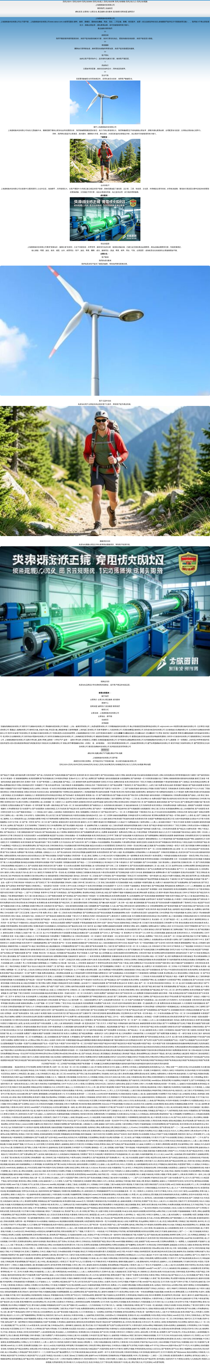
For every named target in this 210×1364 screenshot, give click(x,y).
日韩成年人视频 (71, 882)
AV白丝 (130, 1131)
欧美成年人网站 (157, 775)
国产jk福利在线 (195, 882)
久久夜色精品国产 (153, 852)
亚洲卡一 (8, 1265)
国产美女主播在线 (9, 852)
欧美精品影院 (80, 795)
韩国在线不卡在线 (120, 1362)
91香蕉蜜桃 (145, 1137)
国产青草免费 (111, 983)
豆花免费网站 (93, 1137)
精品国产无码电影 (202, 950)
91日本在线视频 (117, 1191)
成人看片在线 (177, 1037)
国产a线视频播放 (184, 1027)
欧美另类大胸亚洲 (173, 943)
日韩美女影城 (15, 983)
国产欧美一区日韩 (141, 1013)
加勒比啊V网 (172, 1221)
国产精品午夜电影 (156, 825)
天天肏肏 (53, 1285)
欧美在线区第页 (181, 970)
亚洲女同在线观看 (188, 872)
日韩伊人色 (34, 1238)
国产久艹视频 (78, 1231)
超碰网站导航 (92, 825)
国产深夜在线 (202, 899)
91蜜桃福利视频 (63, 1114)
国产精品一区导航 (173, 815)
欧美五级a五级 (170, 1252)
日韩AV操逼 (180, 1272)
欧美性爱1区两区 (91, 950)
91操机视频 (185, 1087)
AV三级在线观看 (96, 940)
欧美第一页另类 (59, 886)
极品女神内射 (91, 1352)
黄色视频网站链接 (14, 1191)
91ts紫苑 (184, 1171)
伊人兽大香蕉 (81, 1211)
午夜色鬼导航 (203, 1298)
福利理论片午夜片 (103, 869)
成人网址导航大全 (135, 1362)
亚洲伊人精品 (133, 983)
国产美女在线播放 (97, 1010)
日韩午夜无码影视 (99, 1013)
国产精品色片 (168, 976)
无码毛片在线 (174, 950)
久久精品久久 (29, 936)
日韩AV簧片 (148, 1161)
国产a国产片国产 (53, 986)
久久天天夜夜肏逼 (86, 1312)
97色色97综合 (175, 1342)
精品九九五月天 (165, 832)
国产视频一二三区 (33, 929)
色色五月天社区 (152, 1319)
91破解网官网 (75, 1194)
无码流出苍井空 (187, 1329)
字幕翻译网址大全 (68, 936)
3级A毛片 (188, 1319)
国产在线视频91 (136, 862)
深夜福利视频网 (11, 1292)
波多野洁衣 (114, 1164)
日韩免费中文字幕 (171, 923)
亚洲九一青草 (130, 1198)
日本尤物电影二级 (196, 1107)
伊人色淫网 (71, 1080)
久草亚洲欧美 (80, 1141)
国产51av (97, 1070)
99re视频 (205, 1171)
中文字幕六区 (107, 1305)
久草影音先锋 (156, 1121)
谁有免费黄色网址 (29, 846)
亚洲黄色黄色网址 (25, 1241)
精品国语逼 (151, 1087)
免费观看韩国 (106, 956)
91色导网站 (162, 1205)
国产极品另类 (28, 1359)
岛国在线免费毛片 (91, 1000)
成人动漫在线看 (6, 839)
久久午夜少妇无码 (106, 856)
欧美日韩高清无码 (132, 782)
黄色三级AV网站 (117, 929)
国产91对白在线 (192, 852)
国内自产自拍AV (120, 1134)
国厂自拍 (29, 1309)
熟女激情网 (76, 1285)
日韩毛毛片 (120, 1332)
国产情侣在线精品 (108, 775)
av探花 (69, 1097)
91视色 (46, 1248)
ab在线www (16, 1228)
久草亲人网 (76, 1265)
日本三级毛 (182, 1191)
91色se (152, 1134)
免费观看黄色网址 (88, 1309)
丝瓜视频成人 (101, 1027)
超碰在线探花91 (148, 1097)
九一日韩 (93, 1342)
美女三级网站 (144, 997)
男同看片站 (40, 1315)
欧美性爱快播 (175, 1329)
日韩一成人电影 (127, 903)
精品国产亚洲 (180, 1030)
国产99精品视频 (95, 997)
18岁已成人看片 (115, 1074)
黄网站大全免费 (147, 1107)
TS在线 (96, 1238)
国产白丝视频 (9, 859)
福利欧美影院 (36, 950)
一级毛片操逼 (186, 1033)
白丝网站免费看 (189, 866)
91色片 (71, 1141)
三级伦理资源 (42, 839)
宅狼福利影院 (168, 889)
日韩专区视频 (14, 1268)
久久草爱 (131, 1194)
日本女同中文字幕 (181, 1302)
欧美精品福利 (176, 1003)
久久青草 (125, 1111)
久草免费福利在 (202, 1309)
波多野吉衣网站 (86, 809)
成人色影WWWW (42, 1191)
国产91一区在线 (65, 943)
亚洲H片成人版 (108, 1272)
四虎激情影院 (36, 1295)
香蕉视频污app (80, 1208)
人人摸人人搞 (167, 1265)
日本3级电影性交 (92, 1188)
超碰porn (91, 1329)
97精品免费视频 (54, 839)
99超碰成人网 (61, 1080)
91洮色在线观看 (156, 976)
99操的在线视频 (149, 1335)
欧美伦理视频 (195, 990)
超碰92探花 (70, 1322)
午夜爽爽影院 (15, 842)
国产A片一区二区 (95, 919)
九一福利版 (117, 1305)
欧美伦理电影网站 (26, 829)
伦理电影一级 (9, 1013)
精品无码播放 (186, 909)
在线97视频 (118, 1148)
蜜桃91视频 (122, 1262)
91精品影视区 (119, 1205)
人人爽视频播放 (196, 886)
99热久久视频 (18, 1265)
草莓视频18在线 (57, 1295)
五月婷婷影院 (77, 1171)
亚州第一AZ (192, 1104)
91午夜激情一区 (9, 778)
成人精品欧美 (36, 1117)
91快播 (112, 1332)
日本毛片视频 (122, 1282)
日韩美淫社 (65, 1161)
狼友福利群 (181, 1074)
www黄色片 (111, 1198)
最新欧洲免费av (27, 1003)
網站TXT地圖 (104, 753)
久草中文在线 (71, 886)
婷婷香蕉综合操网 (83, 1302)
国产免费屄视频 (163, 1033)
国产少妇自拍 (60, 1349)
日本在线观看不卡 (109, 886)
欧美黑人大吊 (34, 1131)
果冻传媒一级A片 (180, 1295)
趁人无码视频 (29, 819)
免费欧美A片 (78, 1359)
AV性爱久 (199, 1312)
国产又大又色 (79, 1121)
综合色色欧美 (77, 1003)
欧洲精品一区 (175, 1033)
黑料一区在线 (202, 832)
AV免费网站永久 (188, 1114)
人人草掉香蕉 (81, 963)
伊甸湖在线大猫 (17, 876)
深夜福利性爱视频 (130, 825)
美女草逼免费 (188, 1121)
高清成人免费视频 (35, 852)
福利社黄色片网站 (111, 802)
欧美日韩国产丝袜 (116, 963)
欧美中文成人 (187, 1117)
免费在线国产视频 (159, 799)
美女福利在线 (171, 799)
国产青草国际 (44, 782)
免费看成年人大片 (183, 886)
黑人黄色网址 (79, 1198)
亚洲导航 (205, 1268)
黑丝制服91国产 (83, 1080)
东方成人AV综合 (40, 1309)
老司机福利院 (112, 1215)
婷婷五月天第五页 (77, 1144)
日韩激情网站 (34, 802)
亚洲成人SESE (22, 1332)
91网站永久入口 (58, 1339)
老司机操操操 (204, 792)
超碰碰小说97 (104, 1124)
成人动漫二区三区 (164, 866)
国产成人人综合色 (28, 970)
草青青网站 (117, 1188)
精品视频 (3, 1164)
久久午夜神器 (196, 1087)
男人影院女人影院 (159, 1322)
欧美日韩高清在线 (99, 836)
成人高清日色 (131, 1268)
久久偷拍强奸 (103, 825)
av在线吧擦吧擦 (43, 836)
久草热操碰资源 (18, 1282)
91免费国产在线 (100, 1003)
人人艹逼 (142, 1208)
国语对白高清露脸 (100, 1265)
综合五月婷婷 (29, 849)
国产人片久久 (163, 1268)
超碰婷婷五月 (200, 839)
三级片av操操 (115, 1184)
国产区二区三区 (41, 822)
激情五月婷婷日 (14, 976)
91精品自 (46, 1295)
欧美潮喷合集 (42, 903)
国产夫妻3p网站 (26, 1154)
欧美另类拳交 (52, 1171)
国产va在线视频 (100, 909)
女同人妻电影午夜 (111, 1033)
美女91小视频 (36, 1080)
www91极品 (46, 1278)
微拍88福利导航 (102, 1329)
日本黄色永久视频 (119, 1345)
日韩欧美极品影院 (104, 839)
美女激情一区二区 (159, 919)
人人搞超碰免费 (191, 1241)
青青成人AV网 (9, 1131)
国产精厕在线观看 (55, 896)
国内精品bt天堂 (92, 815)
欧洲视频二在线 (156, 889)
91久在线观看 (82, 1335)
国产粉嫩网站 (131, 1245)
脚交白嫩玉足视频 (146, 846)
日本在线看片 (9, 913)
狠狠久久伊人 (102, 1181)
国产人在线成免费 (106, 1000)
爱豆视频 (154, 1194)
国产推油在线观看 (128, 1144)
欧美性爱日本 (70, 1245)
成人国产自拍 (49, 1020)
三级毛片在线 (74, 1255)
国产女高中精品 (51, 1137)
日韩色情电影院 (105, 1268)
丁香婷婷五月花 (44, 825)
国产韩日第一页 (95, 1225)
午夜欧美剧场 (128, 1305)
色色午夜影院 (133, 1134)
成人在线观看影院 (172, 1228)
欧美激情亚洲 (145, 1248)
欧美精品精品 (11, 909)
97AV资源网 (30, 1067)
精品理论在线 (156, 1158)
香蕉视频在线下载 (129, 1235)
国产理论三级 (82, 1074)
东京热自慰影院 (131, 929)
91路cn (123, 1238)
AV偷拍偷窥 (58, 1104)
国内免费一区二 (78, 1000)
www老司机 (71, 1074)
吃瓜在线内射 (149, 963)
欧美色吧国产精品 (31, 1205)
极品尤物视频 (130, 1205)
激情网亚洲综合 (201, 919)
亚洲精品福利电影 (190, 1037)
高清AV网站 (31, 1215)
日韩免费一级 (79, 1023)
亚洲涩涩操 (99, 1315)
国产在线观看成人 (148, 1000)
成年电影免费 (20, 775)
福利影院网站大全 (142, 906)
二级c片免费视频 (104, 970)
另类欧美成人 (196, 1315)
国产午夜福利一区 (28, 805)
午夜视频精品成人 (173, 1007)
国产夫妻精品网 (187, 802)
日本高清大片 (199, 946)
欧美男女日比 (98, 980)
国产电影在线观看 (195, 785)
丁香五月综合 (66, 1003)
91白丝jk (170, 1225)
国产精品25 (169, 1309)
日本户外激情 (40, 1070)
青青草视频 (66, 1265)
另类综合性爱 (34, 1090)
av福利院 (148, 1104)
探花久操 (116, 1077)
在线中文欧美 (92, 960)
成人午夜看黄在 (87, 1020)
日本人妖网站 (8, 825)
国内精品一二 (147, 1356)
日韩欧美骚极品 (151, 1188)
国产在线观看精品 (150, 1010)
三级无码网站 (127, 1124)
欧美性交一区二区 (113, 1309)
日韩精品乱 (144, 1114)
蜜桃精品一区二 (98, 1148)
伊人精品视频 (6, 1325)
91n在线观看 (144, 1134)
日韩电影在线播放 (42, 1007)
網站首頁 (78, 12)
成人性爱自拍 (163, 1329)
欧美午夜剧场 (126, 1184)
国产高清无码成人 (19, 919)
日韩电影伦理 (133, 815)
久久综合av (93, 1168)
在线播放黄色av (158, 940)
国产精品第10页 (73, 809)
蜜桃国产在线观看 (195, 805)
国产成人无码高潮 (44, 775)
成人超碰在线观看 (150, 1094)
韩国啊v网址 (76, 1191)
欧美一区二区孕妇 (170, 966)
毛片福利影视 (204, 836)
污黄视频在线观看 (69, 862)
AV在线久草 (183, 1151)
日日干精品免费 (100, 1325)
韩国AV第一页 (101, 1221)
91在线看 (65, 1194)
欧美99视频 (75, 1134)
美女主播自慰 (13, 1335)
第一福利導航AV (148, 1312)
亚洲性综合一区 (55, 960)
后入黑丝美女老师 (161, 1161)
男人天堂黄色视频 (30, 963)
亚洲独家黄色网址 (109, 1194)
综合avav (105, 1104)
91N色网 (56, 1134)
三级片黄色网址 (163, 862)
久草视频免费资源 (68, 946)
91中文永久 (84, 1225)
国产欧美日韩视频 (101, 1020)
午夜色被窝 (81, 1151)
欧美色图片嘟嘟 (25, 990)
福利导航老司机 (74, 1131)
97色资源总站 (46, 1107)
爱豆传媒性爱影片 (190, 1154)
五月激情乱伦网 (81, 1356)
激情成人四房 (153, 929)
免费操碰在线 (133, 822)
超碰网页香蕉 (91, 852)
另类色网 (89, 1201)
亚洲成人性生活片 (105, 1077)
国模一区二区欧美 (61, 913)
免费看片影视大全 (21, 1040)
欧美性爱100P (107, 1339)
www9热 (53, 1184)
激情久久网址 (9, 872)
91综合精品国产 (194, 849)
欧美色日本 (72, 1137)
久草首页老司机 (52, 1070)
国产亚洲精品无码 (62, 799)
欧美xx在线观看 (161, 1027)
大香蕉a (87, 1218)
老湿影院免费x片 (177, 1356)
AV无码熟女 (6, 1117)
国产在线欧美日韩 (24, 956)
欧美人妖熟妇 (155, 1285)
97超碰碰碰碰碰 (184, 1211)
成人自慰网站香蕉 (77, 1292)
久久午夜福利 (179, 792)
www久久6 (34, 1104)
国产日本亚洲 (203, 993)
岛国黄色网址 (140, 792)
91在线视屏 (111, 1201)
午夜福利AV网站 (195, 1302)
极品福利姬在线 (132, 805)
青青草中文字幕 (47, 893)
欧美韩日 (33, 1188)
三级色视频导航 (117, 960)
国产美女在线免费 (7, 879)
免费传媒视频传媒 (75, 1070)
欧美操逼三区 (70, 919)
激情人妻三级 (85, 1268)
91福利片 (131, 1238)
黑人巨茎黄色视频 (158, 933)
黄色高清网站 (182, 973)
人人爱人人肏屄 (47, 1342)
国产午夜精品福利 (18, 1312)
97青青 (168, 1174)
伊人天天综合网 (48, 1228)
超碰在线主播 (171, 933)
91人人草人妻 (93, 1087)
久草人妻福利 (86, 1265)
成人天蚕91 (84, 1111)
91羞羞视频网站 (78, 785)
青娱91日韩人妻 (197, 1127)
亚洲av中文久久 (75, 778)
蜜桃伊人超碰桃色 (62, 1144)
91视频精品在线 (130, 893)
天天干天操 (200, 1097)
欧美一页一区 (130, 1191)
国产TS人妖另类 (18, 1325)
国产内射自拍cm (68, 1288)
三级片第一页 (6, 919)
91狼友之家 (71, 1335)
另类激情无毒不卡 (19, 1127)
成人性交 (162, 1221)
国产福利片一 (98, 809)
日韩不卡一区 (44, 1174)
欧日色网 (173, 1211)
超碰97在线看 (25, 1255)
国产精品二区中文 (112, 1017)
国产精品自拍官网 (176, 1161)
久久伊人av (117, 1141)
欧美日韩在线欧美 (197, 923)
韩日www (110, 1255)
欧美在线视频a (165, 1013)
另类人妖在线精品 (146, 1171)
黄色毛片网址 (194, 856)
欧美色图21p (155, 1067)
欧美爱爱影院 (109, 846)
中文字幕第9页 (184, 966)
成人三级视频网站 (21, 869)
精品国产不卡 (91, 986)
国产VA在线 (172, 1332)
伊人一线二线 (122, 1158)
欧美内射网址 (193, 970)
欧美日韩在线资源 (157, 983)
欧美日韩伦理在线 (18, 903)
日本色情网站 (143, 1127)
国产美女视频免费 (29, 940)
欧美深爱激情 (89, 1322)
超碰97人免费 (61, 1198)
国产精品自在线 (72, 1013)
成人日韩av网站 (11, 1352)
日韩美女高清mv (193, 825)
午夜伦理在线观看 (108, 872)
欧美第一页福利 (64, 993)
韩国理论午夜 (13, 1255)
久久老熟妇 (195, 1164)
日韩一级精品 (194, 1144)
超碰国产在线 (144, 1241)
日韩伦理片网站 (94, 1345)
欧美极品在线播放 (78, 933)
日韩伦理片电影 (145, 953)
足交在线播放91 (18, 795)
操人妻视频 (109, 1148)
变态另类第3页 (66, 839)
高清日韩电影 (36, 956)
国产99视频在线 (164, 842)
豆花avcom (44, 1184)
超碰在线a (203, 1148)
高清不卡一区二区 (131, 936)
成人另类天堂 (189, 1161)
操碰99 (179, 1252)
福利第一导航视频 (28, 1288)
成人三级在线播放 (175, 916)
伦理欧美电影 (144, 795)
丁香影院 (101, 1359)
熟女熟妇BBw (51, 1097)
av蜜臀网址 (134, 1208)
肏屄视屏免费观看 (134, 1231)
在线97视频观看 (29, 1319)
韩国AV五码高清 (14, 1111)
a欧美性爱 (100, 1121)
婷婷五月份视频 (120, 1302)
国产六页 (33, 1114)
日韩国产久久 (172, 1151)
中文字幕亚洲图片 (120, 1117)
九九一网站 (165, 1067)
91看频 (37, 1141)
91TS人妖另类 (33, 1184)
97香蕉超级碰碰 (86, 923)
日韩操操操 (90, 1097)
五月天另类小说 (167, 1282)
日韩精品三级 (107, 1178)
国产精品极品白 (110, 980)
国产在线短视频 (125, 836)
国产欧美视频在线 (47, 778)
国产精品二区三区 (88, 869)
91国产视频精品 (23, 789)
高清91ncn (29, 1141)
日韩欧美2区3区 (57, 1033)
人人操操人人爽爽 (45, 1188)
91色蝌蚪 (109, 1134)
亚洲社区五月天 (108, 1067)
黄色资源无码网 (176, 1017)
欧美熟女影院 (123, 802)
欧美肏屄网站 (142, 876)
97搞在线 (204, 1158)
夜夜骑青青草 (57, 1017)
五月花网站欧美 (68, 976)
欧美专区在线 (75, 819)
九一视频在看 (60, 1077)
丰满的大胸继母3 (73, 1278)
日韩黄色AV (27, 1161)
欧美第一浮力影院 (168, 1084)
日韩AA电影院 (66, 1359)
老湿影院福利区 (203, 1218)
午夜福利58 (179, 1070)
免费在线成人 (182, 805)
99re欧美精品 (30, 1231)
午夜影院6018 (108, 1154)
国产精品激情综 (58, 1010)
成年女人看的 (69, 1030)
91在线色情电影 (79, 1275)
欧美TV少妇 (109, 1171)
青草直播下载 (40, 805)
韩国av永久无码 (40, 1151)
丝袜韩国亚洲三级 (146, 1252)
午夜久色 (117, 1278)
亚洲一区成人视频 (17, 936)
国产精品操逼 (79, 1339)
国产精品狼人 (182, 986)
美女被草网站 (183, 1144)
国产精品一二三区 (84, 862)
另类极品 (151, 1111)
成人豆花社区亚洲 (54, 1215)
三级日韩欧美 (66, 785)
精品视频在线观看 (67, 1221)
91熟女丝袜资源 (65, 1275)
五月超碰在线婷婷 (75, 1235)
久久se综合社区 (18, 1231)
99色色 (31, 1070)
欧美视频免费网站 (173, 809)
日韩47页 (82, 1178)
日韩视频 (93, 1077)
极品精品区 (53, 1262)
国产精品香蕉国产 (186, 997)
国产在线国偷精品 (12, 829)
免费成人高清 (165, 926)
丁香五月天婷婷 (178, 822)
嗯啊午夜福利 (98, 822)
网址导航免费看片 (106, 1205)
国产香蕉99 (23, 1101)
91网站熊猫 (112, 1258)
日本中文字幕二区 (15, 822)
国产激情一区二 (56, 940)
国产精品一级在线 (64, 966)
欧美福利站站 (62, 926)
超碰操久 (23, 1268)
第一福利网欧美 (133, 856)
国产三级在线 (27, 1228)
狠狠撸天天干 (113, 1292)
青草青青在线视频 (152, 859)
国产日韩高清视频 (203, 862)
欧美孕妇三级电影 (117, 869)
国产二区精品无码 (68, 960)
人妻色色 (72, 1258)
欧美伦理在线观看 (102, 990)
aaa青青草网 (69, 1238)
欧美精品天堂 (55, 970)
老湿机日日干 (40, 916)
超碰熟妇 (19, 1168)
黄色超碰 (78, 1117)
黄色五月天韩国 (86, 1252)
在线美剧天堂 (49, 906)
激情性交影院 (141, 842)
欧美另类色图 (73, 1268)
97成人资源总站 (9, 1332)
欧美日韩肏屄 (35, 1010)
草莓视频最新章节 (103, 1191)
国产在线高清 (11, 1037)
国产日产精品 (127, 839)
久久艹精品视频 (187, 946)
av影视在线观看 (83, 1017)
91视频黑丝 (193, 1111)
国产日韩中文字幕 (181, 1282)
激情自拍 (79, 1322)
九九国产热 (67, 1181)
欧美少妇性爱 (31, 1023)
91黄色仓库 (85, 1131)
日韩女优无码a (45, 1339)
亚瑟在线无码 (90, 1023)
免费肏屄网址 (64, 819)
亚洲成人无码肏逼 (184, 1137)
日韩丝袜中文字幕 (159, 946)
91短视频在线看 (70, 846)
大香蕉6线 (11, 1285)
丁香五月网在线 (201, 872)
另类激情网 (95, 1302)
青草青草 (102, 1111)
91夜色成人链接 (48, 1349)
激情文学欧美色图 (115, 819)
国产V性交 (14, 1101)
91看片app (18, 1077)
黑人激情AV (102, 1292)
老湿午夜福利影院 (125, 1003)
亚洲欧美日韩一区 (188, 862)
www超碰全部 (36, 1121)
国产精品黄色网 (185, 1258)
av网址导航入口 (162, 1211)
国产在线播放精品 (116, 973)
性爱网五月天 (88, 1171)
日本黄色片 (22, 1356)
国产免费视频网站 (152, 836)
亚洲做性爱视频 (6, 980)
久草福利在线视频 (29, 1027)
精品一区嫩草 (179, 976)
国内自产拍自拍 (113, 923)
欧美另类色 (143, 1275)
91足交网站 (158, 1107)
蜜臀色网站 (165, 1218)
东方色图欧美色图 (139, 916)
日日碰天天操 (147, 923)
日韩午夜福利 (139, 1131)
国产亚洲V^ (121, 1070)
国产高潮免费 (111, 1158)
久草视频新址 (75, 1037)
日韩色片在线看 (169, 1305)
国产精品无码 (202, 893)
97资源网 (86, 1148)
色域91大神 (133, 1292)
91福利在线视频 (61, 1268)
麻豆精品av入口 (41, 896)
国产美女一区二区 (179, 1013)
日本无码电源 (144, 1352)
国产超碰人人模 (194, 795)
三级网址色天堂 (68, 1205)
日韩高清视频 (13, 1010)
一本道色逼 (99, 1231)
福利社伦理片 (46, 1010)
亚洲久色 (168, 1248)
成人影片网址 (104, 976)
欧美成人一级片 (164, 1288)
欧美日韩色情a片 (133, 1302)
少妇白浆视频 (163, 1342)
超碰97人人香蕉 (187, 815)
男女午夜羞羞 (82, 953)
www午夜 (168, 1154)
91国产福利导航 (42, 1275)
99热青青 (193, 1221)
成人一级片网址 (17, 815)
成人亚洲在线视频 (63, 909)
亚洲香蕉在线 (164, 1017)
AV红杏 (205, 1194)
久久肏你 (52, 1248)
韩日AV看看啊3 (155, 1295)
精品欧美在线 (31, 839)
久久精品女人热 (145, 946)
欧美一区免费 (131, 913)
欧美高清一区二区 (120, 1000)
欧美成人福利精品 (116, 1181)
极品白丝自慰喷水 (82, 1007)
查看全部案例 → (105, 693)
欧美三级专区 (24, 1107)
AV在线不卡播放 (132, 1252)
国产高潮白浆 (64, 1037)
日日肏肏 (91, 1258)
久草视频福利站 (167, 795)
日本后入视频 (45, 1252)
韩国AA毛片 (48, 1124)
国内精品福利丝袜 (202, 866)
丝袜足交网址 (74, 1168)
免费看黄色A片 (141, 869)
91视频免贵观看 (105, 1188)
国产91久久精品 (7, 869)
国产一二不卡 (197, 1137)
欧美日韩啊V (189, 1174)
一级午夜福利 (153, 876)
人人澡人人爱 (49, 1272)
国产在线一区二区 (68, 805)
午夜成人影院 (128, 963)
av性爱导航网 (158, 1362)
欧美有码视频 (53, 903)
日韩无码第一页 (23, 1218)
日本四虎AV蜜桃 (104, 1101)
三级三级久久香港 (78, 1161)
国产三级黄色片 (74, 879)
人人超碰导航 (89, 1315)
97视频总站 (162, 1164)
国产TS (71, 1282)
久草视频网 (177, 1114)
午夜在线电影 (53, 1208)
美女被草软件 (167, 1295)
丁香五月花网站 (180, 825)
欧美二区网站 (65, 986)
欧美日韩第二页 (19, 839)
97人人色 (205, 1134)
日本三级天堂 (88, 926)
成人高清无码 (180, 852)
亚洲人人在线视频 (55, 976)
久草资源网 (196, 1134)
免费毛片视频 (128, 1349)
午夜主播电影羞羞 (24, 832)
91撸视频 (141, 1319)
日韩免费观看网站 (157, 906)
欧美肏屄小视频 (39, 1097)
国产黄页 (199, 1275)
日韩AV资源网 (52, 1309)
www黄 (187, 1127)
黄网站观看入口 (182, 1292)
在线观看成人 (173, 1168)
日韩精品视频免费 (95, 889)
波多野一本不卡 (104, 1352)
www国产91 (147, 1282)
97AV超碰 (75, 1252)
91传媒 (9, 1144)
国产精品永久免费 (184, 829)
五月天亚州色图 (122, 1090)
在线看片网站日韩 (36, 906)
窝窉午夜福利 (163, 893)
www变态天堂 (138, 1104)
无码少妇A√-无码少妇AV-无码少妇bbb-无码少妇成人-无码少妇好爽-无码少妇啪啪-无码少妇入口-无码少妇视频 (105, 2)
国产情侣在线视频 (104, 913)
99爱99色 (14, 1134)
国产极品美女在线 (75, 926)
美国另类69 (16, 1258)
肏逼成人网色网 (83, 1342)
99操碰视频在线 (45, 1238)
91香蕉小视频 (159, 1174)
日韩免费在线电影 (170, 805)
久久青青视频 (36, 1164)
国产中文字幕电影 (33, 893)
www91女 (10, 1345)
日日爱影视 (89, 1084)
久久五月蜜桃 (32, 1225)
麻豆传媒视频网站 (23, 1164)
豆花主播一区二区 (80, 899)
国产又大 (196, 1255)
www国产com (151, 1268)
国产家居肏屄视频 (171, 906)
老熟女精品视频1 (175, 1121)
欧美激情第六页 (9, 1020)
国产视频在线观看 (18, 953)
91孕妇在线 (71, 1164)
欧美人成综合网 (141, 1332)
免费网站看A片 (161, 872)
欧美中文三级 (111, 1037)
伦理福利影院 (57, 1362)
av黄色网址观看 (91, 970)
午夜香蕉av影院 (88, 1295)
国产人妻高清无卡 (113, 916)
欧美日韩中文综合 (120, 943)
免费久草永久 (48, 913)
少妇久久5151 (128, 1101)
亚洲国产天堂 (147, 1201)
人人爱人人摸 (196, 1141)
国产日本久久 (105, 933)
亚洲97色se (50, 1352)
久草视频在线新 (132, 812)
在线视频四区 (145, 809)
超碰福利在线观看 (115, 926)
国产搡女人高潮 (31, 1148)
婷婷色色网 (154, 1114)
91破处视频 (158, 1292)
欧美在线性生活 (39, 1161)
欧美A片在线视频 (120, 1178)
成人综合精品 (70, 1010)
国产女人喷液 (142, 929)
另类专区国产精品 (147, 1027)
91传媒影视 (38, 1272)
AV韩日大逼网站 (152, 1215)
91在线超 (153, 1329)
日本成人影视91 (79, 1097)
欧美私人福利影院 (48, 909)
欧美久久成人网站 (22, 1188)
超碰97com (93, 1356)
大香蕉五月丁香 (65, 1262)
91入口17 (9, 1070)
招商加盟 (123, 12)
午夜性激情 (57, 1194)
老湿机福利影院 (46, 1134)
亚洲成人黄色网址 (202, 1161)
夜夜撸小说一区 (92, 795)
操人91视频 (4, 1295)
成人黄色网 (50, 1235)
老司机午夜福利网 (107, 1087)
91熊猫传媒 (39, 1211)
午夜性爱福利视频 (57, 882)
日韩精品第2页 (63, 983)
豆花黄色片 (60, 1302)
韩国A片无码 (17, 1087)
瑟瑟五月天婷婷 (132, 1084)
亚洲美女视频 (184, 789)
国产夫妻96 (33, 1094)
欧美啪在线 (197, 1245)
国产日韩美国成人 (61, 893)
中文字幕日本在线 (188, 950)
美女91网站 (12, 1305)
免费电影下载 (22, 852)
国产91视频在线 (113, 909)
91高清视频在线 (17, 1205)
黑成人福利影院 (174, 909)
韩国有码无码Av (48, 1198)
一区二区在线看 (90, 829)
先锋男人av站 (10, 1178)
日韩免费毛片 (86, 1158)
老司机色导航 (17, 1208)
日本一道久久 (43, 1345)
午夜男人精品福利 (21, 1070)
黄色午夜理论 (190, 1265)
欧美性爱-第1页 (83, 775)
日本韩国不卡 (77, 1148)
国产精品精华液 (121, 809)
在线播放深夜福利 (166, 1020)
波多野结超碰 (98, 802)
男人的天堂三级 (52, 815)
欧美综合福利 (168, 785)
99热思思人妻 (24, 1074)
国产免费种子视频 (116, 893)
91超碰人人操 (137, 1094)
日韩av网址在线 (157, 1248)
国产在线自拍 (36, 832)
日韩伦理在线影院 (82, 936)
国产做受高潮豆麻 (75, 1124)
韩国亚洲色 (71, 1151)
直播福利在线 (117, 956)
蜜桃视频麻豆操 (149, 872)
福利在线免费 (79, 1027)
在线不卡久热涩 (21, 1131)
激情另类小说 (27, 1111)
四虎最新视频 (89, 792)
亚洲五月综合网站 (143, 956)
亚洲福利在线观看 (151, 993)
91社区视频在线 (19, 929)
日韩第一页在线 (133, 846)
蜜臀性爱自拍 (139, 1074)
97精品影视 (123, 1265)
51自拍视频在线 (9, 1080)
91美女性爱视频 (76, 909)
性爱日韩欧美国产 (151, 1184)
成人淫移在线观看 (7, 1221)
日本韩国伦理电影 (61, 778)
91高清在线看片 (30, 836)
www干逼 (15, 1184)
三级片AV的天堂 (98, 1134)
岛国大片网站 (120, 775)
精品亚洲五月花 (168, 819)
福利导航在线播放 (96, 1030)
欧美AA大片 (196, 1258)
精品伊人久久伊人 (14, 1315)
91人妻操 (149, 1309)
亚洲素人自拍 (37, 1181)
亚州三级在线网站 (23, 1295)
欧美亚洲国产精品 (7, 973)
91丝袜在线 (82, 1349)
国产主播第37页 (85, 1013)
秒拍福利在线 (47, 956)
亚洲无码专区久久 (184, 933)
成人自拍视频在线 (51, 1037)
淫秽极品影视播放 (144, 960)
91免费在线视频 (174, 1205)
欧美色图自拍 (169, 775)
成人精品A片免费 (166, 876)
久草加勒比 (61, 1322)
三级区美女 (63, 1309)
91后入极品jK (146, 1255)
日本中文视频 (103, 1184)
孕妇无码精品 (14, 966)
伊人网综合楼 (190, 1218)
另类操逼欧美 (173, 789)
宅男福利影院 (153, 832)
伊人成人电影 (133, 1154)
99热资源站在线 (166, 1238)
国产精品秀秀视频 (151, 879)
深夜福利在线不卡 (182, 953)
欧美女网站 (124, 1292)
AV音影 (200, 1262)
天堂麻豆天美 (170, 1298)
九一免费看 (179, 1241)
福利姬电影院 (144, 1067)
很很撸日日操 (29, 876)
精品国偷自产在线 (63, 950)
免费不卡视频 (98, 879)
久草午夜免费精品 (40, 1208)
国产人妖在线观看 (92, 933)
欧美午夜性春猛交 (186, 956)
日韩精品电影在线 (190, 916)
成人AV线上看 (43, 1262)
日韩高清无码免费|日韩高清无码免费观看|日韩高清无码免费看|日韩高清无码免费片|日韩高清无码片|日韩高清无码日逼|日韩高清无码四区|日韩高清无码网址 (114, 1047)
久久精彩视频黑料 (82, 997)
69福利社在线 (142, 1295)
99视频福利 (65, 1134)
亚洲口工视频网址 (32, 1252)
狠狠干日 (94, 1268)
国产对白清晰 (190, 1309)
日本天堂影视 (13, 950)
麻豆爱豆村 (88, 1228)
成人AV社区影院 (30, 1168)
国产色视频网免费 (88, 832)
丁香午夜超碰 (129, 1148)
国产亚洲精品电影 (123, 872)
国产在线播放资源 (95, 899)
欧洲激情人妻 (29, 1265)
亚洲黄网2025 (140, 1339)
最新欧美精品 (125, 923)
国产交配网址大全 (120, 950)
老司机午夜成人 (15, 1124)
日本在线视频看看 (193, 1013)
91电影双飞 (185, 1080)
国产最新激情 (164, 929)
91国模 (80, 1228)
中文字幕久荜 (105, 1238)
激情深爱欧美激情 (80, 903)
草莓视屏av (146, 1298)
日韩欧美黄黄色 (59, 1188)
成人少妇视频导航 (187, 809)
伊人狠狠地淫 (79, 1298)
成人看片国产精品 (145, 986)
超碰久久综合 (92, 1107)
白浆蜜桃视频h (158, 782)
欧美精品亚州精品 (55, 795)
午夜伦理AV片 (13, 1154)
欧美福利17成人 (28, 916)
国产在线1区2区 (78, 842)
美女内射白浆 (72, 1349)
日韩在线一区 (46, 789)
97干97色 (90, 1151)
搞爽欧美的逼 (119, 782)
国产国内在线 (198, 906)
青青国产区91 (61, 1121)
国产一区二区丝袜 (155, 849)
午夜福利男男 (95, 789)
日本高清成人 (122, 1030)
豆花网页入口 (149, 1144)
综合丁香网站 (163, 778)
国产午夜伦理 (131, 829)
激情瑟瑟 (92, 1215)
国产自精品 (115, 1144)
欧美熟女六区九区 (16, 1030)
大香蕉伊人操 (134, 1265)
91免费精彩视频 (23, 1121)
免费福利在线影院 (166, 792)
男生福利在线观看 (102, 792)
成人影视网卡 (162, 1332)
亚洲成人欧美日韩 (137, 1309)
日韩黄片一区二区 (121, 966)
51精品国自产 (93, 1349)
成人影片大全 (31, 872)
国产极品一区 (123, 1027)
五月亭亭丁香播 (112, 836)
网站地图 (147, 764)
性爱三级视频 (197, 1215)
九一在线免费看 (185, 1215)
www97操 (188, 1238)
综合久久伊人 (80, 1238)
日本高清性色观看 (169, 829)
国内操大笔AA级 (88, 799)
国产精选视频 (178, 839)
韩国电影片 (115, 1097)
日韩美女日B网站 (130, 960)
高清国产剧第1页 (161, 789)
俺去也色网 (185, 1184)
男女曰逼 (63, 1141)
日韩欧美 (201, 1352)
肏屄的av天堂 (129, 1218)
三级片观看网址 (116, 799)
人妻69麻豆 (68, 1325)
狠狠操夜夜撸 (174, 778)
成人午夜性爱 (156, 1117)
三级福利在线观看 (98, 983)
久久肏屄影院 (101, 1248)
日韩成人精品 (13, 899)
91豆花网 (93, 1101)
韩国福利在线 (6, 1137)
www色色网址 (91, 1174)
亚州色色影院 (193, 1201)
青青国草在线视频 (42, 862)
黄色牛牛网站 (16, 785)
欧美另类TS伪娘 (133, 1107)
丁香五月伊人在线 (160, 936)
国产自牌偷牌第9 (115, 1322)
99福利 (165, 1121)
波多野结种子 (151, 899)
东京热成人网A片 (74, 1241)
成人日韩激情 (200, 943)
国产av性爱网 (123, 1225)
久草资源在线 (53, 1151)
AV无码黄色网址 (197, 933)
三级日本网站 (34, 859)
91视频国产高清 (10, 789)
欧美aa (98, 1339)
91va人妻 (8, 1148)
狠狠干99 (41, 1168)
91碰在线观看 (106, 1117)
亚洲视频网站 (200, 960)
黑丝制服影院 (15, 1288)
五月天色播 (197, 1319)
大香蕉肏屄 (46, 1117)
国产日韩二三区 (112, 866)
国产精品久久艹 (162, 1111)
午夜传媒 (127, 1181)
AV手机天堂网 (100, 1298)
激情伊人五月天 (87, 822)
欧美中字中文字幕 (121, 1121)
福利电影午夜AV (113, 993)
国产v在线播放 (122, 980)
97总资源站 (147, 1362)
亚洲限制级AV (28, 1137)
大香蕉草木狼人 (158, 1298)
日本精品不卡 (82, 886)
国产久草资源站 (105, 876)
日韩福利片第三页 (136, 802)
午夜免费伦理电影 (129, 842)
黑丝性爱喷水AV (90, 1359)
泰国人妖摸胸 (81, 960)
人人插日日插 (134, 1090)
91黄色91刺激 (77, 1315)
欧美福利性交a (198, 1124)
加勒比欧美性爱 (34, 799)
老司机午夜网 (5, 1184)
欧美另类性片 (168, 825)
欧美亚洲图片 (88, 909)
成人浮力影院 (96, 1067)
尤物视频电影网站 (40, 943)
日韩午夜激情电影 (55, 1027)
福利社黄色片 (198, 983)
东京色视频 (190, 1275)
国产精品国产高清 (80, 889)
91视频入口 (49, 1077)
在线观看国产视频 (60, 879)
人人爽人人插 (155, 822)
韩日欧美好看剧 (85, 1104)
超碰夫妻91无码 (18, 782)
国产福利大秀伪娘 (49, 1329)
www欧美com (169, 1292)
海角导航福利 (55, 1090)
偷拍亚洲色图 (104, 1208)
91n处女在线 (127, 1211)
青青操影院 (123, 1319)
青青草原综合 (176, 842)
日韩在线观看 (53, 1000)
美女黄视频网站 (129, 852)
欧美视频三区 (107, 889)
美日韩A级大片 (69, 1362)
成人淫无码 (126, 1322)
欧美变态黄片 (142, 913)
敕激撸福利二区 (150, 866)
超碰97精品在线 (201, 1295)
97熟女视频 (21, 1225)
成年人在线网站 (100, 859)
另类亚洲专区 (60, 1228)
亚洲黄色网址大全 (98, 1131)
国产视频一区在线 (106, 950)
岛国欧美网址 (40, 815)
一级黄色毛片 (98, 1033)
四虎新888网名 (49, 1080)
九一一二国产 (133, 1178)
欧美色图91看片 (100, 1252)
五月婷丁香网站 (54, 1003)
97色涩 (54, 1252)
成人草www (105, 1218)
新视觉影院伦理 (42, 795)
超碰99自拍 (53, 1148)
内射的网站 (154, 1127)
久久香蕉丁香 (6, 1158)
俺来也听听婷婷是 (14, 1275)
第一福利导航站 (23, 1178)
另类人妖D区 (88, 1070)
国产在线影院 (200, 809)
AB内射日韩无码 (86, 1114)
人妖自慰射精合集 (48, 1332)
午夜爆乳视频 (146, 882)
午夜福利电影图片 (143, 1148)
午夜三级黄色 (191, 1030)
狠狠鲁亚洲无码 (74, 832)
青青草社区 (105, 1285)
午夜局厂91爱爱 (132, 1275)
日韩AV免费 (110, 1359)
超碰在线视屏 (59, 1101)
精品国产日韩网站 (121, 1288)
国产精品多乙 (31, 1262)
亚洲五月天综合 (107, 782)
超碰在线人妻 (79, 1325)
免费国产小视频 (30, 1033)
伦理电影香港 (160, 1007)
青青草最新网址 (12, 926)
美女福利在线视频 (144, 775)
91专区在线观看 (202, 1070)
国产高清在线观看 (137, 866)
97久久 (89, 1238)
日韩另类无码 (197, 1000)
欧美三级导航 (110, 1151)
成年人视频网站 (142, 926)
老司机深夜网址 (129, 1312)
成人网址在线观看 (25, 1171)
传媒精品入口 (30, 795)
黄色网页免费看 (31, 1201)
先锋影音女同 (172, 1027)
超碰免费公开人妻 (152, 1003)
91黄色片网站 (154, 1275)
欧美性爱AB (36, 1255)
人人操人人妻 (71, 1228)
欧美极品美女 (164, 879)
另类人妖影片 (35, 1013)
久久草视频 (90, 1298)
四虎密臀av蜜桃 (160, 1225)
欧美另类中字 (27, 943)
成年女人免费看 (101, 832)
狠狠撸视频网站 (22, 778)
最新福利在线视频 (187, 778)
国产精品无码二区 (66, 903)
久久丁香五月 (146, 1265)
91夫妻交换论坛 (123, 1114)
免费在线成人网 (107, 1127)
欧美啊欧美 (121, 1161)
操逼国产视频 (18, 1144)
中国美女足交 (16, 846)
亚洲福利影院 (172, 1322)
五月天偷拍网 (144, 1178)
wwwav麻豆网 (22, 1094)
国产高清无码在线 (111, 879)
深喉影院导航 (13, 946)
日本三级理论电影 (83, 1010)
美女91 (196, 1188)
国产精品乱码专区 (196, 1151)
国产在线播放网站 (181, 882)
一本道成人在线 (116, 1174)
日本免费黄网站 (56, 825)
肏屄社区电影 (12, 1181)
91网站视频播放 (121, 1080)
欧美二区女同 (112, 1003)
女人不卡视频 (79, 970)
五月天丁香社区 (26, 1329)
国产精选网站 (190, 976)
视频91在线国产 (118, 1268)
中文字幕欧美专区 (99, 1262)
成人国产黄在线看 (61, 1312)
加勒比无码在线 (30, 792)
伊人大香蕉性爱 (68, 1174)
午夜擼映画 (64, 1218)
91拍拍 (96, 1144)
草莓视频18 (31, 1221)
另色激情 (104, 1074)
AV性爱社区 (154, 1262)
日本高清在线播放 (97, 1017)
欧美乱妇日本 (122, 983)
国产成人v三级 (186, 896)
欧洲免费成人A (59, 929)
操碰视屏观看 (145, 1023)
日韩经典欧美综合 (57, 846)
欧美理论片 (96, 1272)
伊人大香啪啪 (92, 1184)
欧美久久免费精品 (71, 1033)
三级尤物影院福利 (28, 976)
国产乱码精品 (5, 953)
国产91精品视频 (187, 879)
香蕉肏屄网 (166, 1080)
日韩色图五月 (45, 1074)
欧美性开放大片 (108, 919)
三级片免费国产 (47, 1335)
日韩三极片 (34, 1084)
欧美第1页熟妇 (156, 1023)
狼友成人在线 (122, 1221)
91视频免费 (172, 1134)
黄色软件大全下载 (195, 889)
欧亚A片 (140, 1188)
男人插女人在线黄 (48, 1040)
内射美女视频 (129, 792)
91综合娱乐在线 (168, 1272)
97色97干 (12, 1225)
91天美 (25, 1090)
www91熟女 (62, 1137)
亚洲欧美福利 (38, 926)
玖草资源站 (104, 1235)
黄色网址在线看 (14, 1003)
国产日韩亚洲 (53, 943)
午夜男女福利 (75, 1158)
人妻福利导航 (175, 862)
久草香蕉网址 (192, 1325)
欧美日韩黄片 (9, 893)
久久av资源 (168, 1302)
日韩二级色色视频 (180, 1248)
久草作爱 (152, 1332)
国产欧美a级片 (68, 795)
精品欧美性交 (20, 1067)
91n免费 (149, 1084)
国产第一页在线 (58, 872)
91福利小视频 (143, 1345)
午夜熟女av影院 (183, 1359)
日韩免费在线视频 (180, 795)
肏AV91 (201, 1221)
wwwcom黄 (154, 1241)
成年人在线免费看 (13, 889)
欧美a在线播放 (106, 849)
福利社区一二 (84, 956)
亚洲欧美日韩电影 (77, 950)
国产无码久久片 (28, 1007)
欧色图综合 (70, 1188)
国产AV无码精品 (23, 909)
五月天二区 (185, 1235)
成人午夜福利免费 (78, 973)
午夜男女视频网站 (29, 1000)
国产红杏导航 (132, 1345)
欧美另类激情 (26, 842)
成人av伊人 (101, 1215)
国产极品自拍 (64, 829)
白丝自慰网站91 (46, 1312)
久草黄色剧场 (131, 1295)
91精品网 (98, 1154)
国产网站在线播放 (49, 856)
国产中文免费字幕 (70, 1017)
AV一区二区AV (16, 1272)
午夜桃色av (124, 1335)
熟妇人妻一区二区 (37, 1178)
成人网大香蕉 (81, 1107)
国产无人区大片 (185, 1178)
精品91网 (69, 1339)
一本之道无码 (118, 936)
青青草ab (140, 1359)
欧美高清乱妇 (151, 916)
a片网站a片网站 (34, 1040)
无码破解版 (39, 1077)
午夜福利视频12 (148, 943)
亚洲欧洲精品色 (105, 896)
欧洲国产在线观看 (44, 1033)
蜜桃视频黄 (43, 1094)
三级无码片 (110, 1084)
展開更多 (105, 750)
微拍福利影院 (53, 876)
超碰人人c (42, 1114)
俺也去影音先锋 (132, 1087)
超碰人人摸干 (59, 1178)
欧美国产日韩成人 (150, 1288)
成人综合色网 (160, 1000)
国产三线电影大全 (114, 1111)
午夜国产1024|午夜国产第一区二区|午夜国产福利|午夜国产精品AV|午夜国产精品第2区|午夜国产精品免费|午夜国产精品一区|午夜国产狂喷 (112, 1044)
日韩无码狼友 (178, 1319)
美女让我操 (142, 1151)
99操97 (174, 1288)
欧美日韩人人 (56, 1205)
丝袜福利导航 (138, 1033)
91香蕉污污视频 (6, 1023)
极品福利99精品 (199, 896)
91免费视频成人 (37, 1037)
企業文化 (93, 12)
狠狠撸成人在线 (132, 1241)
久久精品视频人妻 (44, 997)
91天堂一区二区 (132, 946)
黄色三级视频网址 (83, 812)
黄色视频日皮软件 (43, 1265)
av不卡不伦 (154, 1345)
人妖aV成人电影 (39, 1171)
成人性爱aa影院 (203, 876)
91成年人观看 (204, 1292)
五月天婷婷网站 (31, 825)
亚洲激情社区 (18, 1148)
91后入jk (7, 1127)
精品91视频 (173, 1255)
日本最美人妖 (36, 909)
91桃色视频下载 (177, 832)
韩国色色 (157, 1084)
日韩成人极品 (140, 970)
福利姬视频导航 (56, 792)
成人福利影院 (147, 1030)
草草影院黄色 (140, 1349)
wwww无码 (197, 1349)
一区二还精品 (109, 1080)
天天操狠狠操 (110, 1114)
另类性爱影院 (68, 1298)
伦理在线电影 (100, 866)
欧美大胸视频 (74, 983)
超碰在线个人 (48, 1181)
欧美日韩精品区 (57, 997)
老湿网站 (37, 1258)
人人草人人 (110, 1090)
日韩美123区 (60, 1040)
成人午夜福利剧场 (109, 1070)
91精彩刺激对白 (69, 812)
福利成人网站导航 (136, 1225)
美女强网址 (198, 1117)
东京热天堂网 (164, 1184)
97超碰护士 (202, 1241)
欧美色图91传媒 (69, 1201)
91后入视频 (157, 1131)
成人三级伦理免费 (116, 825)
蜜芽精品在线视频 (202, 1181)
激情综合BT (155, 1352)
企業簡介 (86, 12)
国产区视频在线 (134, 950)
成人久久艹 (175, 1188)
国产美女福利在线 (64, 852)
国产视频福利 (55, 1191)
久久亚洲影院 (187, 1003)
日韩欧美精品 (93, 903)
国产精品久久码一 (53, 1359)
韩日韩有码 (44, 1090)
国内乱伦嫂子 (193, 812)
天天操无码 (193, 1282)
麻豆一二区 (157, 1356)
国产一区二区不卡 (7, 997)
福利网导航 (13, 1309)
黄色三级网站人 (145, 940)
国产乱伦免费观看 (155, 869)
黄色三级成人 (16, 916)
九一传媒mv (127, 1278)
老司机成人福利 (199, 1356)
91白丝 (70, 1198)
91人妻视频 (200, 1225)
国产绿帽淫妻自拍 (106, 795)
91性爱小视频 (86, 1278)
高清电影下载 (199, 879)
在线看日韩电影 (15, 943)
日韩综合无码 (90, 785)
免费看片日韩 (20, 1017)
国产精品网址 (82, 929)
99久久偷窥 (140, 1174)
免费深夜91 (161, 1074)
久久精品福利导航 (99, 1255)
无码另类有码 (5, 916)
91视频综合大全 (49, 1087)
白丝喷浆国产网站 (174, 980)
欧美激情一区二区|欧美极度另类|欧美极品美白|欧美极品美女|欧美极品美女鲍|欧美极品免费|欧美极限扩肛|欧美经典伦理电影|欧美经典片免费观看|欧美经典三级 (129, 1050)
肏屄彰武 (148, 1198)
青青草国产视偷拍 (24, 886)
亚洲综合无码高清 (42, 970)
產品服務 (101, 12)
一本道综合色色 (82, 1101)
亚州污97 (37, 1198)
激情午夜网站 (188, 1285)
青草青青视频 (180, 775)
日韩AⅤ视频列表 (164, 1087)
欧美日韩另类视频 (95, 886)
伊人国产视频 (12, 993)
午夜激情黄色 (112, 1262)
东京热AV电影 (189, 1070)
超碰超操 (173, 1245)
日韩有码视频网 (163, 1245)
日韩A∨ (142, 1084)
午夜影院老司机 (63, 1158)
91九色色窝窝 (178, 1265)
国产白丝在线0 (198, 980)
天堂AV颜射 (132, 1151)
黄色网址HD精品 (89, 893)
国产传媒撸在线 (150, 802)
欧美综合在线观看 (58, 923)
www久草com (100, 1090)
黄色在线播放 (184, 923)
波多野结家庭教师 (94, 782)
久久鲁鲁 (58, 1181)
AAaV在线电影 (164, 1208)
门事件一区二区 (46, 859)
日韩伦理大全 (134, 1027)
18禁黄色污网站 (129, 926)
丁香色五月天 (131, 876)
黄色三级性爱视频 (142, 990)
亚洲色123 (111, 1161)
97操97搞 (143, 1342)
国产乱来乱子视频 (184, 1023)
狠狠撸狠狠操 (136, 1007)
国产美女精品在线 (66, 889)
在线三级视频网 (90, 906)
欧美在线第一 (183, 856)
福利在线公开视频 (147, 789)
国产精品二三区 (69, 782)
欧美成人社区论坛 (153, 1349)
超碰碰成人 (185, 1268)
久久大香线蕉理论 (17, 819)
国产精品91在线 (43, 846)
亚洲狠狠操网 (177, 1262)
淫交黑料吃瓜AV (127, 1013)
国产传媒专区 (134, 1080)
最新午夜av (173, 1345)
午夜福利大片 (124, 862)
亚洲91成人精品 (102, 893)
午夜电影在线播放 (171, 856)
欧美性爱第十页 (90, 839)
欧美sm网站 (148, 1325)
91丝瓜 (70, 1121)
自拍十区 (193, 1342)
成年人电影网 (22, 799)
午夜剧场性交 (78, 1181)
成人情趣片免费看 (101, 926)
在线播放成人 (139, 1017)
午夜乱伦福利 (187, 842)
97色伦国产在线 (203, 1037)
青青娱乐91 (134, 1228)
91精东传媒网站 (81, 1205)
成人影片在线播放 (186, 983)
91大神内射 (58, 1342)
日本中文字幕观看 (39, 990)
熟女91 (13, 1094)
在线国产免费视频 (155, 819)
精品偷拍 (11, 1164)
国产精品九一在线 (62, 906)
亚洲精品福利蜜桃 (124, 899)
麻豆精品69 (158, 1252)
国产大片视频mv (91, 842)
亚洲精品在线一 (161, 1097)
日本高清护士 (88, 993)
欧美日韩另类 (151, 909)
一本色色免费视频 (146, 1292)
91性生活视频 (12, 1104)
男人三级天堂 (109, 946)
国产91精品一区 (117, 933)
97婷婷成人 (70, 1302)
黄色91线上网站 (25, 1181)
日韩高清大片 (95, 812)
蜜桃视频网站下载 (188, 943)
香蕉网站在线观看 (114, 1298)
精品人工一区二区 (202, 1322)
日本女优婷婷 (134, 1342)
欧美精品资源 (178, 993)
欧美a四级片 (76, 1248)
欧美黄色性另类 (141, 819)
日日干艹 (136, 1278)
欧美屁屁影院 (158, 923)
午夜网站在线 (67, 792)
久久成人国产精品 (117, 906)
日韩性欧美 (182, 1288)
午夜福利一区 (93, 896)
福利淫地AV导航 (35, 1292)
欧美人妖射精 (115, 1124)
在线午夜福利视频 (182, 819)
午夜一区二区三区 (35, 933)
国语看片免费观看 (44, 1017)
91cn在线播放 (41, 1221)
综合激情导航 (198, 1238)
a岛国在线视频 (125, 1329)
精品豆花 (156, 1282)
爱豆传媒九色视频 (39, 1305)
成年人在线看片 (16, 963)
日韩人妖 (197, 1329)
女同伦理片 (60, 1087)
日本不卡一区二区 (83, 940)
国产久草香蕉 (201, 1208)
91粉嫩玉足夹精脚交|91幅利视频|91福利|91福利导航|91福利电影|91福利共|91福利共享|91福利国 (131, 1064)
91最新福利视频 (94, 1285)
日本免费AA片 (184, 1101)
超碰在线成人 (183, 1158)
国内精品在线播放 (28, 862)
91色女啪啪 (142, 1111)
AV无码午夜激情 (172, 1101)
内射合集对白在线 (24, 856)
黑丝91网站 (165, 1278)
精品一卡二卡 (154, 1013)
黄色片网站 (146, 1077)
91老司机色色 (182, 1198)
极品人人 (69, 1087)
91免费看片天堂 (164, 1094)
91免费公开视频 (64, 1171)
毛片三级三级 (30, 896)
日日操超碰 (196, 1231)
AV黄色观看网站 (117, 970)
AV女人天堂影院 (126, 1164)
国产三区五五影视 (22, 913)
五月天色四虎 (61, 809)
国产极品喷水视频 (126, 879)
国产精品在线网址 (22, 1349)
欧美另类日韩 (75, 822)
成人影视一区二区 (180, 849)
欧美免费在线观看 (119, 896)
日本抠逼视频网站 (202, 1285)
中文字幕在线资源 (78, 1352)
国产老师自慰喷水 (22, 1013)
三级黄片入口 (60, 802)
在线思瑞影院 (89, 1221)
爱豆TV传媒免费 (28, 1275)
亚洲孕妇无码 (9, 802)
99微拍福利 (158, 1325)
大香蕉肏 (143, 1087)
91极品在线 (73, 1312)
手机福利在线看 (128, 819)
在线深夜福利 (42, 1000)
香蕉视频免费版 (170, 986)
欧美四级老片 (93, 929)
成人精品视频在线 (53, 946)
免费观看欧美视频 (60, 956)
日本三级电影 (18, 849)
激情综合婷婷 (8, 933)
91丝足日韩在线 (176, 1141)
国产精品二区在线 (109, 899)
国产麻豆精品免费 (41, 960)
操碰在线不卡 (92, 963)
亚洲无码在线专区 (116, 986)
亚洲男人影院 (116, 1101)
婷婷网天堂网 (175, 1235)
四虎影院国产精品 (99, 1241)
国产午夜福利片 (87, 980)
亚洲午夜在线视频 (203, 1020)
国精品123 (118, 1127)
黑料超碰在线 (170, 886)
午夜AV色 (78, 1090)
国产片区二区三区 (168, 990)
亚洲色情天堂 (120, 846)
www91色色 (10, 1168)
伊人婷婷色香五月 (22, 1114)
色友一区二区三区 (72, 1067)
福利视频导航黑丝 (37, 1218)
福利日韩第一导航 (165, 993)
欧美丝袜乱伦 (190, 1020)
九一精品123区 (139, 1215)
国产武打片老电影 (190, 1017)
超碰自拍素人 (46, 1194)
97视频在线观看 (126, 1356)
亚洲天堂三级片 (67, 899)
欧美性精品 (202, 1084)
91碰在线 (149, 1174)
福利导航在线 (134, 1023)
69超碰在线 (74, 1154)
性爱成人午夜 (42, 1319)
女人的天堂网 (39, 1144)
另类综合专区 (83, 1215)
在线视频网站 (125, 778)
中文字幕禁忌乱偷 (173, 1312)
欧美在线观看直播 (159, 960)
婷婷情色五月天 (122, 1208)
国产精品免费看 (116, 785)
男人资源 (133, 1111)
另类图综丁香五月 (87, 1154)
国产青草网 (153, 1141)
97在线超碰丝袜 (121, 1154)
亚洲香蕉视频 (16, 1000)
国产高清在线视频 (148, 896)
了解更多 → (105, 137)
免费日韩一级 (20, 1221)
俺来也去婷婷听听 (122, 1248)
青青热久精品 (105, 1144)
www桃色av (156, 1080)
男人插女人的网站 (39, 986)
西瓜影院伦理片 (94, 849)
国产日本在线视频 (150, 862)
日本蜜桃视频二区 (186, 1077)
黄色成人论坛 (8, 1238)
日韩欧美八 (130, 1332)
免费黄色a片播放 (43, 940)
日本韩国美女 (169, 1030)
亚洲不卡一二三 (39, 1352)
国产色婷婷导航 (91, 1292)
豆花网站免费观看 (167, 1241)
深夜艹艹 (174, 1067)
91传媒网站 (175, 1080)
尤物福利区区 (73, 956)
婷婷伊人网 (188, 1131)
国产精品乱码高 (129, 976)
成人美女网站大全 (144, 799)
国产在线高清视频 (59, 775)
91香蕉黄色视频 (151, 778)
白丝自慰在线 (140, 1218)
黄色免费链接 (113, 1265)
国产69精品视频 (158, 886)
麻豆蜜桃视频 (139, 903)
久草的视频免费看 (166, 859)
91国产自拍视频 (134, 1000)
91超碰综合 (137, 1141)
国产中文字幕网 (82, 919)
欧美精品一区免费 (152, 1017)
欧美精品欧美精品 (188, 1007)
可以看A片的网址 (22, 802)
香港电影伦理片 (28, 785)
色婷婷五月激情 (70, 1342)
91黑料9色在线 (31, 1245)
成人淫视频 (132, 1319)
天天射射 (129, 1161)
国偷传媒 (151, 1151)
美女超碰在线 (158, 1228)
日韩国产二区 (51, 966)
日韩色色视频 (162, 1168)
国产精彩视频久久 (177, 1218)
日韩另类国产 (31, 775)
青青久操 (84, 1168)
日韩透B (34, 1285)
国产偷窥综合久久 (97, 805)
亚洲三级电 (27, 1208)
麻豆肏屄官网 (191, 876)
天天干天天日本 (163, 1335)
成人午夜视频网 (92, 976)
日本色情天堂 (94, 1335)
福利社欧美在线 (114, 1020)
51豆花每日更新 (143, 1121)
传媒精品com (53, 1221)
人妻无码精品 (6, 795)
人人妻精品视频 (56, 782)
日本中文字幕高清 (173, 946)
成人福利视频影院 (141, 1164)
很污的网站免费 (158, 953)
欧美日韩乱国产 (116, 976)
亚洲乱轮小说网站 (23, 1285)
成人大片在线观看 (16, 1033)
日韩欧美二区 (75, 990)
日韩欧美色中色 (63, 990)
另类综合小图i (27, 1248)
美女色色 (199, 1265)
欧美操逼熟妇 (146, 1090)
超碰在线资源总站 (72, 1225)
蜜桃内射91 (144, 1262)
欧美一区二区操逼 (91, 876)
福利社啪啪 (17, 1174)
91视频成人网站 (179, 876)
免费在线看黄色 (10, 856)
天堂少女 (79, 1245)
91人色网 (94, 1124)
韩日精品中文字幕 (111, 862)
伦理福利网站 (140, 852)
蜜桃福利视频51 (18, 896)
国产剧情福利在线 (66, 815)
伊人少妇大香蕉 (146, 1228)
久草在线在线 (119, 940)
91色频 (7, 1205)
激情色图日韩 (144, 1117)
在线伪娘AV (64, 1154)
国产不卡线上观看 (82, 946)
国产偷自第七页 (6, 1302)
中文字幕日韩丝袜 (17, 882)
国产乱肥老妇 (11, 886)
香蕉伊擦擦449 (26, 1302)
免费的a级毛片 (154, 926)
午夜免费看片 (55, 936)
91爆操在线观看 (87, 859)
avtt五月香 (121, 1252)
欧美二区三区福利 (48, 950)
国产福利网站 (86, 1037)
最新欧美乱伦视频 (64, 916)
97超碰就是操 (68, 1127)
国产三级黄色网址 (121, 997)
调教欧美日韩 (25, 950)
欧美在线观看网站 (169, 812)
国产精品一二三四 (130, 799)
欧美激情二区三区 (82, 1030)
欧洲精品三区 (115, 990)
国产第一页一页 (127, 1020)
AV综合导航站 (166, 1315)
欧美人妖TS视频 (134, 1137)
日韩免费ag (198, 1077)
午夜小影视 (95, 1218)
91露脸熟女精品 (197, 1101)
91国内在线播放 (68, 1090)
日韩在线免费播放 (8, 866)
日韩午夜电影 (34, 1335)
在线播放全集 (187, 980)
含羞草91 (115, 1342)
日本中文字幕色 (160, 1191)
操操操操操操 (129, 970)
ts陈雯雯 (173, 1144)
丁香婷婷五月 (128, 785)
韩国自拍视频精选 (35, 1322)
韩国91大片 (153, 1221)
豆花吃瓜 (149, 1191)
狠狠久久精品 (16, 1194)
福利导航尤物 (187, 936)
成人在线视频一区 (47, 802)
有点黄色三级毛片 (192, 913)
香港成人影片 (42, 812)
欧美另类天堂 (60, 1013)
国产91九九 (76, 1262)
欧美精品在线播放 (188, 960)
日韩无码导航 (145, 1080)
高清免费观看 (88, 1003)
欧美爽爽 (70, 1208)
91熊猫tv (26, 1174)
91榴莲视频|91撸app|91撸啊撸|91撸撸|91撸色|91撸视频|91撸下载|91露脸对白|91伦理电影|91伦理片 (104, 1040)
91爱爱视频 (82, 1137)
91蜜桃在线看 (161, 1151)
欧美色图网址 (120, 1131)
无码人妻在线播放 (9, 956)
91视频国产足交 (64, 1285)
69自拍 (112, 1208)
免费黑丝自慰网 (160, 1258)
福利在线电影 (155, 795)
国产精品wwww (180, 1352)
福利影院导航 (104, 1275)
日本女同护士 (29, 815)
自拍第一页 (109, 1121)
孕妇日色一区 (44, 953)
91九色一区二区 (166, 1319)
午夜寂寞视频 (60, 1111)
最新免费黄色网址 (114, 1013)
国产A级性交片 (82, 1288)
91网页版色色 (61, 1272)
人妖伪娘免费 (88, 1090)
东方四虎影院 (158, 966)
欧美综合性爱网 (147, 1231)
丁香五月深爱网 (52, 842)
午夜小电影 (80, 1188)
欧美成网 (174, 1215)
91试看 (16, 1302)
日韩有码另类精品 (131, 1352)
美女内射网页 (162, 916)
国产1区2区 (104, 1332)
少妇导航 (4, 1198)
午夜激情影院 (143, 973)
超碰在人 (163, 1181)
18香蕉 (58, 1288)
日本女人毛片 (172, 1191)
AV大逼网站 (195, 1345)
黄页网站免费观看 (159, 815)
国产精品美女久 (10, 832)
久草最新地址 (108, 1278)
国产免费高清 (120, 946)
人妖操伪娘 (177, 1154)
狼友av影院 (169, 1104)
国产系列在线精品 (152, 1037)
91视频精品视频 (181, 1104)
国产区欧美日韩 (126, 993)
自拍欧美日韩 (152, 842)
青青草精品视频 (83, 846)
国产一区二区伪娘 (175, 936)
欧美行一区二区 (76, 993)
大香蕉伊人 (140, 1191)
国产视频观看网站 (28, 1315)
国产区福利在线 (172, 1124)
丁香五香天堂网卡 (198, 1305)
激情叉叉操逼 (200, 778)
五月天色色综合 (65, 842)
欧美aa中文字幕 (200, 1131)
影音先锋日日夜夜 (59, 1278)
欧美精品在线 (95, 872)
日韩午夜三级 (82, 882)
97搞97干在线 (161, 1134)
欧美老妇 (191, 1332)
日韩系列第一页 (77, 856)
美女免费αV (18, 1151)
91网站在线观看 (142, 1285)
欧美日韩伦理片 (146, 856)
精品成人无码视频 (57, 953)
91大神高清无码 (189, 1208)
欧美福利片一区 (21, 973)
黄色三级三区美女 (158, 809)
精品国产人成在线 (51, 889)
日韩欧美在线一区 (195, 973)
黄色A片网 (110, 1241)
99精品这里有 (36, 1087)
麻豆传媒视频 (127, 1298)
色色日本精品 (94, 1362)
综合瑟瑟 (72, 1329)
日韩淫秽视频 (196, 1339)
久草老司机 (136, 1201)
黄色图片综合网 (105, 1137)
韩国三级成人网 (138, 1181)
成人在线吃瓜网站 (81, 849)
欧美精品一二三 (31, 812)
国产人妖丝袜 (39, 1154)
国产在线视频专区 (187, 963)
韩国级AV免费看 (60, 1124)
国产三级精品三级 (186, 782)
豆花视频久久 (85, 1067)
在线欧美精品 (50, 809)
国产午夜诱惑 (110, 1010)
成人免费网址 (196, 909)
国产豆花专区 (160, 943)
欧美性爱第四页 (103, 852)
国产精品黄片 (19, 825)
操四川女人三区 (94, 882)
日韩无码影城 (199, 1248)
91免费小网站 (28, 1272)
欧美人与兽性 (158, 1030)
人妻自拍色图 (158, 1198)
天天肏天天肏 (70, 1101)
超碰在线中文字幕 (190, 1298)
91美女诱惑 (155, 1315)
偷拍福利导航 (168, 882)
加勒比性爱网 (204, 812)
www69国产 (35, 1107)
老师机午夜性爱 (42, 1067)
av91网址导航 (176, 1285)
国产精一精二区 (53, 829)
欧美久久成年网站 (126, 1215)
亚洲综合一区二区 (171, 983)
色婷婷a (22, 1309)
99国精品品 (42, 1201)
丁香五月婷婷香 (24, 993)
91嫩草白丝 (38, 1124)
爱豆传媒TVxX (91, 1141)
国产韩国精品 (92, 1208)
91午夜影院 (181, 1148)
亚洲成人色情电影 (198, 1094)
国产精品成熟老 (70, 953)
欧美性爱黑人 (158, 856)
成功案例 (108, 12)
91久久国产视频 (18, 812)
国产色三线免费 (76, 799)
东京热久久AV (167, 1117)
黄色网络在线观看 (63, 973)
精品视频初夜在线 (197, 1168)
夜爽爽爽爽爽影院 (31, 1030)
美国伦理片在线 (69, 940)
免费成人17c (116, 1285)
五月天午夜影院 (167, 1352)
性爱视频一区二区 (120, 1137)
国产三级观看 (184, 940)
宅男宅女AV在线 (28, 1191)
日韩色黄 (166, 1356)
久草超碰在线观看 (53, 849)
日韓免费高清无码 (192, 836)
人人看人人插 (57, 1023)
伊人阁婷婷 (142, 1272)
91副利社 (137, 1298)
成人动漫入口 (51, 990)
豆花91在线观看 (115, 1211)
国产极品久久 (105, 1335)
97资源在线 (125, 1097)
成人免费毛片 (147, 966)
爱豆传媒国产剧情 (199, 1023)
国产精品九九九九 (178, 1275)
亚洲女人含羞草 (104, 1282)
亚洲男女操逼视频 (91, 1245)
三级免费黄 (138, 1161)
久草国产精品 (112, 1023)
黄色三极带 (141, 1205)
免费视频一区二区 (13, 970)
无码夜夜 (10, 1349)
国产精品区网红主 (141, 785)
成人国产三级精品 (201, 815)
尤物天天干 (56, 1117)
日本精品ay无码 (57, 1325)
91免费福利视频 (85, 836)
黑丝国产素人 (70, 1211)
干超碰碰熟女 (135, 886)
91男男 (67, 1295)
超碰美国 (26, 1117)
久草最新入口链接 (21, 933)
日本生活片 (146, 1322)
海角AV (165, 1158)
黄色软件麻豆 (146, 886)
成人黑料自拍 (108, 940)
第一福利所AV (115, 1235)
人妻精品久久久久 (49, 852)
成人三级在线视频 (106, 943)
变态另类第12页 (186, 1124)
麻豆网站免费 (141, 893)
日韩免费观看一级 (37, 1158)
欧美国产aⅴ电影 (76, 829)
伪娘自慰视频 (56, 1127)
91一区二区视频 (34, 1278)
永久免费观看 (138, 993)
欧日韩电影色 (31, 903)
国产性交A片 (76, 1295)
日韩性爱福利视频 (15, 1007)
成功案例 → (105, 195)
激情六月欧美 (143, 825)
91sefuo (134, 1127)
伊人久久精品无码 (170, 1201)
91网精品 (194, 1235)
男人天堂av (182, 1332)
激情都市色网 (81, 782)
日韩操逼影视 (121, 1315)
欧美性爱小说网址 (172, 940)
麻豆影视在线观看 (131, 986)
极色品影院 (110, 1131)
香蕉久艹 (48, 1211)
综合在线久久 (82, 1329)
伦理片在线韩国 (105, 929)
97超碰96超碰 (145, 1124)
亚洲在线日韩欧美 (11, 990)
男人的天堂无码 (81, 1282)
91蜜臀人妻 (144, 1329)
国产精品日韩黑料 (19, 1215)
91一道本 (198, 1174)
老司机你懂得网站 (130, 1188)
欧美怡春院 (177, 1107)
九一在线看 (37, 1248)
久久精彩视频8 (68, 1027)
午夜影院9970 (173, 1181)
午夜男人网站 (196, 1211)
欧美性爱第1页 (170, 1339)
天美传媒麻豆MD (80, 1345)
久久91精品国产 (150, 1033)
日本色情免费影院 (158, 1124)
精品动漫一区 (81, 825)
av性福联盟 (52, 1094)
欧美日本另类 (49, 1111)
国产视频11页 (72, 1305)
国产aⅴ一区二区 (119, 812)
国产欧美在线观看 (96, 946)
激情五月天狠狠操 (44, 872)
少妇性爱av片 (110, 1315)
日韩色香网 (148, 1258)
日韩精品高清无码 (111, 1007)
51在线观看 (112, 1221)
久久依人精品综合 (14, 1248)
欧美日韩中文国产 (100, 923)
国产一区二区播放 (141, 1020)
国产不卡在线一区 (148, 1305)
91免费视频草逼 (35, 879)
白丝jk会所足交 (82, 1362)
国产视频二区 (90, 1027)
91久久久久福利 (101, 819)
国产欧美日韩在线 (40, 899)
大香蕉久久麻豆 (167, 1070)
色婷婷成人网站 (94, 1127)
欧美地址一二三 (68, 1007)
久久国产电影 (93, 953)
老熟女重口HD (35, 1349)
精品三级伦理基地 (39, 946)
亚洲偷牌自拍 (113, 1356)
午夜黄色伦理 (17, 1117)
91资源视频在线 (171, 1077)
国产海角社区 (199, 1121)
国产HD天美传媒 (188, 1097)
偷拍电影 (158, 1305)
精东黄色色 (185, 1205)
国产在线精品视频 (148, 950)
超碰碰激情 (181, 1325)
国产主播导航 (53, 822)
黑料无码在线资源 (22, 1020)
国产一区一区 (144, 983)
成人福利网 (202, 1104)
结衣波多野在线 (54, 785)
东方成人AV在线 (153, 1218)
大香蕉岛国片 (137, 1325)
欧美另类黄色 (95, 956)
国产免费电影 (99, 778)
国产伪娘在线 (152, 1235)
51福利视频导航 (54, 1084)
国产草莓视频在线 (45, 1225)
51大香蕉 (120, 1198)
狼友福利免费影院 (82, 805)
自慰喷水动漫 (126, 916)
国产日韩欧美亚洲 (191, 993)
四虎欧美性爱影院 (105, 1141)
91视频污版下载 (199, 802)
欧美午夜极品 (175, 896)
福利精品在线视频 (22, 859)
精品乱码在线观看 (118, 829)
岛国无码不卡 (170, 1359)
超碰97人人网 (177, 1174)
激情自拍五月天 (41, 976)
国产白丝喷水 (28, 960)
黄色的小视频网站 (152, 1181)
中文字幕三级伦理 (17, 1141)
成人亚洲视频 (70, 872)
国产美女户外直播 (168, 970)
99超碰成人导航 (46, 1101)
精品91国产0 (12, 1356)
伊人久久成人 (159, 1154)
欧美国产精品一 (44, 923)
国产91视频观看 (133, 809)
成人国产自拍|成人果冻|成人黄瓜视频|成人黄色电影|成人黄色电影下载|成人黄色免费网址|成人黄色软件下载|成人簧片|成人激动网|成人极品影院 (134, 1054)
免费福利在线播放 (103, 799)
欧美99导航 (150, 1211)
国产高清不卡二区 (124, 1037)
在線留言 (109, 8)
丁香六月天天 (101, 1023)
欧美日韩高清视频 (59, 789)
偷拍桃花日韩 (174, 1268)
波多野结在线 (125, 909)
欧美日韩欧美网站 (128, 990)
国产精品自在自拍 (157, 997)
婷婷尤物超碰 (86, 1134)
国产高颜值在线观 (8, 906)
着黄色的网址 (26, 986)
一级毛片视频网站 (126, 1017)
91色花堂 (6, 1090)
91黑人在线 (125, 1077)
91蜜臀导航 (133, 1221)
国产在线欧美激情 (132, 789)
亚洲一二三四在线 (142, 976)
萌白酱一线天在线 (68, 963)
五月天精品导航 (197, 1205)
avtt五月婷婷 (176, 1184)
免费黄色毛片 (103, 973)
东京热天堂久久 (83, 1077)
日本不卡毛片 (16, 940)
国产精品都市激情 (39, 842)
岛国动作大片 (188, 1335)
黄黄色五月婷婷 (89, 916)
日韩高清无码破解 (46, 1104)
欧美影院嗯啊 (34, 778)
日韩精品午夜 (136, 923)
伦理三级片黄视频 (188, 846)
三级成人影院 (80, 976)
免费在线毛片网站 (126, 832)
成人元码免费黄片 (126, 1033)
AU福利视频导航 (146, 1154)
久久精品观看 (95, 1117)
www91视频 (120, 1241)
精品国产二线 (115, 903)
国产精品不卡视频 (7, 775)
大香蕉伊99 (171, 1074)
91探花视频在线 (199, 1003)
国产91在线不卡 (119, 1107)
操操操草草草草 (141, 849)
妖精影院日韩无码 (86, 802)
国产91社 (177, 1117)
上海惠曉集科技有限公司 (105, 5)
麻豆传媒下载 (158, 986)
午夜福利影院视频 (171, 782)
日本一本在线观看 (181, 859)
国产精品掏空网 (117, 1218)
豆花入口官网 (163, 1141)
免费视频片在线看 (156, 973)
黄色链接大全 (58, 1211)
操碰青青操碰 (179, 836)
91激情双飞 (202, 1342)
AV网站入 (25, 1342)
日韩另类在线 (200, 963)
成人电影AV (38, 1111)
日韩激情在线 (136, 1077)
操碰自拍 (44, 1141)
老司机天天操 (20, 997)
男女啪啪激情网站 (119, 913)
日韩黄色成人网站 (45, 1245)
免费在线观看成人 (49, 973)
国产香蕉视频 (204, 1111)
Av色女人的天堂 (58, 919)
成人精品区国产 (143, 889)
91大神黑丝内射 (145, 815)
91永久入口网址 (177, 1131)
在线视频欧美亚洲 (178, 1010)
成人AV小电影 (101, 1258)
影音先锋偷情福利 (166, 1194)
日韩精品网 (9, 1262)
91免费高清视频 (86, 879)
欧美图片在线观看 (192, 822)
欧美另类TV (126, 1325)
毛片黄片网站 (40, 983)
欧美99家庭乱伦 (98, 862)
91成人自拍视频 (74, 859)
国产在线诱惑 (33, 866)
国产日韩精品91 (67, 970)
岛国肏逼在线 (195, 1158)
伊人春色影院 (17, 1161)
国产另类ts (62, 1241)
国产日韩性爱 (78, 839)
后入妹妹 (139, 1144)
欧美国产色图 (160, 963)
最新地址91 (98, 1228)
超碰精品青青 (203, 1154)
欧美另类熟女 (157, 805)
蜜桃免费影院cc (152, 839)
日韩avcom (164, 1345)
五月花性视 (49, 1144)
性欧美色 (43, 1084)
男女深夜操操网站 (201, 956)
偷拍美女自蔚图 (36, 1298)
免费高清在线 (165, 1003)
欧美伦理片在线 (129, 956)
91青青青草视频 (91, 973)
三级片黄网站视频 (88, 990)
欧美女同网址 (134, 980)
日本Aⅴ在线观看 (52, 1218)
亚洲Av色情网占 (106, 1288)
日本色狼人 (133, 1067)
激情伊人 (14, 1074)
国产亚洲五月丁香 (43, 882)
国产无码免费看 (110, 1030)
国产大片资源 (195, 953)
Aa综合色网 (14, 1339)
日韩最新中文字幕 (106, 1107)
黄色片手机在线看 (171, 997)
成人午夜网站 (62, 832)
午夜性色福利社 (60, 1335)
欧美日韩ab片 (23, 1292)
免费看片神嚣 (40, 819)
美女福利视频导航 (23, 1080)
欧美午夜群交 (58, 1225)
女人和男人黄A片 (187, 919)
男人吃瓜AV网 (49, 1302)
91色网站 (148, 1131)
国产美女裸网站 (46, 980)
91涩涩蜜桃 (14, 1329)
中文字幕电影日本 (17, 1252)
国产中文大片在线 (197, 789)
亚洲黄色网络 (26, 1097)
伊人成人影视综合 (143, 1194)
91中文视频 (99, 1151)
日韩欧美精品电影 (66, 876)
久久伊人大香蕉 (78, 1084)
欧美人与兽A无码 (184, 1339)
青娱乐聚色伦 (52, 1241)
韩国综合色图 (159, 1309)
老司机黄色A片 (141, 1238)
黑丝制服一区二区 (24, 1037)
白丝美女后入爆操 (185, 1245)
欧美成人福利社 (190, 832)
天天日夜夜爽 (62, 1329)
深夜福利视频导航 (48, 799)
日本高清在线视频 (38, 993)
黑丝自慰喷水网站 (26, 926)
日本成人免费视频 (22, 906)
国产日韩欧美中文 (144, 919)
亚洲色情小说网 (62, 1168)
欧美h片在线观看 (63, 933)
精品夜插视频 (112, 1027)
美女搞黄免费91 (94, 1074)
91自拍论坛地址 (43, 792)
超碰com (186, 1141)
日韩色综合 (86, 1241)
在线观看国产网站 (147, 980)
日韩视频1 (62, 1097)
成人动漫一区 (131, 889)
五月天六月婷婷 (123, 886)
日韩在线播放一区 (71, 836)
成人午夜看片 (176, 899)
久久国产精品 (192, 1074)
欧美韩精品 (100, 1309)
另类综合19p (165, 1275)
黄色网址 (186, 1305)
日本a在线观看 (194, 1067)
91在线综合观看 (88, 1248)
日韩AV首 (63, 1070)
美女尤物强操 (188, 1252)
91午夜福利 (148, 1225)
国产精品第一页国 (33, 980)
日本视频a (89, 1144)
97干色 (90, 1319)
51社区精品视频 (48, 1121)
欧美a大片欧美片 (92, 966)
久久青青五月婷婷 (7, 1114)
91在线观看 (133, 1158)
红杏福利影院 (15, 986)
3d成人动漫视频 (135, 882)
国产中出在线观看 (170, 1137)
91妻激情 (73, 1215)
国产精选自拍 (51, 916)
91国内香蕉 (104, 1349)
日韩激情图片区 (103, 986)
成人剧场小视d (15, 1097)
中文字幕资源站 (111, 1231)
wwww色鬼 (127, 1141)
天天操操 (23, 1184)
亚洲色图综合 (72, 1332)
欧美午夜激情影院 (110, 1094)
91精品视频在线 (59, 980)
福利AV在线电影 (39, 1241)
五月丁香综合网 (106, 1362)
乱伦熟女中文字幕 (197, 819)
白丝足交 (166, 1131)
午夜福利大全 (30, 882)
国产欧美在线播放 (169, 869)
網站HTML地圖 (116, 753)
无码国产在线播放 (64, 856)
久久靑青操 (37, 1329)
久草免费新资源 (13, 809)
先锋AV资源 (28, 1151)
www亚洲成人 (72, 1272)
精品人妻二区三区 (59, 1074)
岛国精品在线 (193, 869)
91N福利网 (7, 1282)
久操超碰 (118, 1272)
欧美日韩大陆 (182, 799)
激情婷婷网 (96, 1104)
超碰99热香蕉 (34, 1194)
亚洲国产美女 (26, 966)
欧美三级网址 (151, 1074)
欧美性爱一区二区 (99, 1037)
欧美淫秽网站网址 (131, 953)
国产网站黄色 (159, 1101)
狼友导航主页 (103, 1174)
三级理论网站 (144, 822)
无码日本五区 (100, 1084)
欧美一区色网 (143, 1070)
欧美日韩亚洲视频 (104, 829)
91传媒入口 (134, 1114)
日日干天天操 (71, 929)
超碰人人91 (53, 1275)
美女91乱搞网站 (73, 1111)
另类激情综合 (47, 879)
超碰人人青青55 (122, 1067)
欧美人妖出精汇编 (43, 1325)
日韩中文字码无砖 (50, 869)
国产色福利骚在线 (55, 1201)
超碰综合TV (184, 1168)
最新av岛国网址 (132, 1171)
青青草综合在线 (125, 859)
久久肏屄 (53, 1131)
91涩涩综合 (5, 1074)
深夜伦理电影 (129, 869)
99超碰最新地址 (34, 1268)
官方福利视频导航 (174, 960)
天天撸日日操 (138, 1184)
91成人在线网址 (185, 1255)
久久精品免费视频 (13, 862)
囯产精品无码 (106, 812)
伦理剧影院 (74, 1114)
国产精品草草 (150, 1359)
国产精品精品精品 (49, 832)
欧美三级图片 (191, 775)
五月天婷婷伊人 (172, 1000)
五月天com (28, 1144)
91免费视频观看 (62, 1292)
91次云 (72, 1218)
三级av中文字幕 (36, 913)
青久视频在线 (11, 799)
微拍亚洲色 (172, 1164)
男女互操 (89, 1325)
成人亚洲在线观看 (117, 953)
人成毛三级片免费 (155, 785)
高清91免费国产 (100, 993)
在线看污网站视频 (129, 1285)
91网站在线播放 (118, 1245)
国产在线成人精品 (35, 869)
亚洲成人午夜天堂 (26, 1134)
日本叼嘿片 (12, 1241)
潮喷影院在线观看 (166, 836)
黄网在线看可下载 (118, 1275)
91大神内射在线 (203, 916)
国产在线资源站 (135, 966)
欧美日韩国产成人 (110, 1225)
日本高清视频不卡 (131, 973)
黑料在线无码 (129, 906)
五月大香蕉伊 (34, 1342)
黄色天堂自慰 (41, 1027)
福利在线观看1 (82, 1164)
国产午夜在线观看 (44, 1023)
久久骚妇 (119, 1359)
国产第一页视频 (32, 953)
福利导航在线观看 (78, 986)
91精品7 (175, 1094)
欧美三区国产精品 (130, 1272)
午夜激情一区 (5, 1161)
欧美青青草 (120, 1295)
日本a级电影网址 (64, 1248)
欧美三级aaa (70, 1356)
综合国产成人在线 (161, 1171)
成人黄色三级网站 (91, 856)
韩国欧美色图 (203, 1074)
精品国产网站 (189, 839)
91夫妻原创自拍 (138, 836)
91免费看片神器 (96, 1080)
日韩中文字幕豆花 (32, 1312)
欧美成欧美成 (204, 970)
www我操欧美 (58, 1245)
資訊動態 (116, 12)
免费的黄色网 (99, 1114)
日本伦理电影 (164, 913)
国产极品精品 (155, 990)
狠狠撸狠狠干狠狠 (163, 896)
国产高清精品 (68, 896)
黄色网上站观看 (14, 1235)
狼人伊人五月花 (92, 1275)
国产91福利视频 (103, 906)
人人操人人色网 (85, 1272)
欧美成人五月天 (165, 1037)
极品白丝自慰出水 (97, 846)
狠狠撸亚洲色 (167, 849)
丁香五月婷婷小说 (190, 929)
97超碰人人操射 (68, 1117)
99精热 (36, 1134)
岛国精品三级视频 (83, 872)
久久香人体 (168, 1107)
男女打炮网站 (9, 1017)
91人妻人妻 (5, 1312)
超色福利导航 (153, 913)
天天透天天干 (156, 1137)
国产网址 (91, 1211)
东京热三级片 (197, 1033)
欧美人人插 (160, 1312)
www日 (84, 1285)
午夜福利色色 (193, 799)
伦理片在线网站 (7, 1040)
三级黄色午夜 (44, 1205)
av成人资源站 (87, 1235)
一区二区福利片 (96, 936)
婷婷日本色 (183, 1067)
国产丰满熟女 (195, 966)
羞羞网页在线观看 (96, 1007)
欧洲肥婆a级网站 (13, 1342)
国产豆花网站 (23, 1104)
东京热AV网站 (43, 1285)
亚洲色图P (141, 1268)
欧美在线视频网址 (181, 889)
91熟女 (165, 1255)
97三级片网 (82, 1319)
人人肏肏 (149, 1101)
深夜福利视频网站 (16, 1319)
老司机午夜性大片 (103, 1097)
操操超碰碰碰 (62, 869)
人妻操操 (86, 1124)
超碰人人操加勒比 (55, 812)
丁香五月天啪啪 (145, 782)
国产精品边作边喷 (136, 1010)
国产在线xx (23, 1278)
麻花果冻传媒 (131, 775)
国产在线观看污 (67, 849)
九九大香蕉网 (54, 1141)
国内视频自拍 (24, 1010)
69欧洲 (185, 1107)
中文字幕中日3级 (28, 1211)
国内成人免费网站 (146, 936)
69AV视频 (144, 1278)
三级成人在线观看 (79, 1184)
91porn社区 (152, 1342)
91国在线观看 (191, 1084)
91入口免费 (40, 1288)
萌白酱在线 (136, 1322)
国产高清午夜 (43, 1030)
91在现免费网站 (195, 1171)
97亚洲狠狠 (117, 1312)
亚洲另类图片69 (39, 1235)
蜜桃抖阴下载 (100, 1295)
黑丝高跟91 (118, 1339)
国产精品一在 (69, 997)
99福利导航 (156, 1090)
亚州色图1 (161, 1359)
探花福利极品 (17, 1359)
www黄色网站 (38, 1302)
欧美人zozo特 (97, 1094)
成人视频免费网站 (22, 1238)
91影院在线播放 (79, 815)
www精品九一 (83, 1305)
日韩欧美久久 (48, 1298)
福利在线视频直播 (112, 778)
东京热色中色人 (164, 1188)
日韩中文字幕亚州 (189, 893)
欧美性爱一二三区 (84, 1094)
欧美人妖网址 (35, 789)
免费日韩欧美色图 (192, 792)
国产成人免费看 (88, 778)
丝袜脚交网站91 (157, 1148)
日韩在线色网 (11, 1121)
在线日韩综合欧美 (56, 1030)
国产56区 (195, 1178)
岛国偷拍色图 (40, 1359)
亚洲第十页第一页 (32, 782)
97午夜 (96, 1235)
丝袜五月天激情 (161, 1231)
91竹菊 (12, 1295)
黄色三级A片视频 (173, 963)
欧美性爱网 (159, 1339)
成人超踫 (73, 1319)
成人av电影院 (184, 1094)
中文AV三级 (157, 1255)
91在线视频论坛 (50, 926)
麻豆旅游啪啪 (163, 1235)
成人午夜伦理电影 (140, 832)
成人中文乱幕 (156, 812)
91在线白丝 (127, 1104)
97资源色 (110, 1248)
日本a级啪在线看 (64, 1252)
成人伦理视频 (104, 953)
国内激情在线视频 (76, 906)
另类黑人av (199, 1335)
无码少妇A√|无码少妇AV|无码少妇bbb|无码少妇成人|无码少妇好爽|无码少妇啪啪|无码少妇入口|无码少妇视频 (101, 764)
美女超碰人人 (61, 1332)
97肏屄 (136, 1124)
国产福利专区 (71, 775)
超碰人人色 (35, 1074)
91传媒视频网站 (47, 1268)
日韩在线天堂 (18, 836)
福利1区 (191, 1322)
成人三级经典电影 (203, 976)
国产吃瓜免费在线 (73, 980)
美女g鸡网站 (144, 1221)
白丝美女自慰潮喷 (73, 866)
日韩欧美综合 (120, 919)
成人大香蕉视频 (130, 1359)
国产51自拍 (92, 1282)
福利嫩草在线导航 (53, 1231)
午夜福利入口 (120, 1171)
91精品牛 (62, 1151)
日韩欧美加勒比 (198, 1027)
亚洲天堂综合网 (117, 1352)
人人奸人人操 (153, 1020)
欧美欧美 (16, 1158)
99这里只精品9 (101, 1322)
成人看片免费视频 (172, 956)
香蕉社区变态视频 (195, 859)
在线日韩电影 (133, 997)
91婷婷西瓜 (175, 1087)
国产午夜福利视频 (119, 876)
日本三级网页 (200, 1007)
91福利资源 (60, 1345)
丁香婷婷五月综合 (190, 903)
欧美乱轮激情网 (40, 829)
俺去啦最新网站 (189, 1225)
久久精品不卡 (122, 822)
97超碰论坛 (110, 1295)
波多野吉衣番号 (54, 899)
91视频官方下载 (41, 785)
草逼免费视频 (20, 1262)
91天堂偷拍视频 (122, 882)
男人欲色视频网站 (134, 896)
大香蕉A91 (14, 1107)
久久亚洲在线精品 (22, 879)
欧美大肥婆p (90, 1121)
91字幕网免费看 (52, 819)
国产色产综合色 (174, 802)
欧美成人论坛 (135, 1097)
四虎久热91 (183, 1111)
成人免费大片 (158, 882)
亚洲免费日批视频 (30, 1345)
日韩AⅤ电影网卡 (26, 1198)
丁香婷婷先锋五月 (103, 785)
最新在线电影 (162, 802)
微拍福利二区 (120, 805)
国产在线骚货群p (48, 1258)
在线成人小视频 (200, 997)
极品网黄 (26, 1087)
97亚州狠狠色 (198, 1090)
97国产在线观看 (56, 862)
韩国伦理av (15, 1298)
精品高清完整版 (51, 993)
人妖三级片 (187, 1090)
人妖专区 (34, 1174)
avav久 (86, 1117)
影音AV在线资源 (195, 1194)
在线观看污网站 (90, 1181)
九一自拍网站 (54, 1282)
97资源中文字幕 (124, 1007)
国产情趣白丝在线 (120, 795)
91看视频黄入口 (32, 1282)
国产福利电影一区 (138, 778)
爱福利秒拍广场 (165, 1114)
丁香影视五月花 (145, 812)
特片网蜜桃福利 (110, 822)
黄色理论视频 (128, 1074)
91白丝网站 (182, 1322)
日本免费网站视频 (162, 950)
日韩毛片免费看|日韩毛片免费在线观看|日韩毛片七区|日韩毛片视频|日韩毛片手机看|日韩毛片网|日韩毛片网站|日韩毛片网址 (127, 1057)
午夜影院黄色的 (7, 1077)
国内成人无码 (79, 876)
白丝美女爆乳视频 (60, 1107)
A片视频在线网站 (120, 856)
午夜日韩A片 (43, 1148)
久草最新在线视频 (138, 899)
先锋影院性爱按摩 (136, 1288)
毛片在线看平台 (25, 809)
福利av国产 (9, 1322)
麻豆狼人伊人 (18, 1201)
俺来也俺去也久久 (52, 1154)
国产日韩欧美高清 (91, 943)
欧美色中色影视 (33, 1127)
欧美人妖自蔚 (107, 997)
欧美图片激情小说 (48, 1013)
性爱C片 (62, 1208)
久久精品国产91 (25, 946)
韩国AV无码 (50, 1168)
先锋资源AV (24, 1339)
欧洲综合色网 (85, 1255)
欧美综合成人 (24, 1084)
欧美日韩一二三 (119, 789)
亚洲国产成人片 (62, 1258)
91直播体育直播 (138, 859)
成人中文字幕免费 (50, 933)
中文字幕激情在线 (42, 936)
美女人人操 (157, 1201)
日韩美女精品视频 (189, 899)
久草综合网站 (58, 1238)
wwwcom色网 (27, 1124)
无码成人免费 (179, 1020)
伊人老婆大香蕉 (102, 1211)
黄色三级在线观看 (108, 882)
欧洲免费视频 (109, 809)
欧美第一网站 (196, 829)
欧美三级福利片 (139, 839)
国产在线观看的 (38, 809)
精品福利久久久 (21, 866)
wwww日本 (96, 1194)
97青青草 (150, 1339)
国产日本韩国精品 (198, 1080)
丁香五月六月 (77, 916)
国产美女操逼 (150, 903)
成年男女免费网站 (182, 990)
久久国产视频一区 (41, 1003)
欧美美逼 (65, 1215)
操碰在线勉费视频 (120, 815)
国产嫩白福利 (104, 903)
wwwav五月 (80, 1201)
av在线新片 (44, 1131)
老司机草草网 (55, 1265)
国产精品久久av (65, 1000)
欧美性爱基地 (80, 1174)
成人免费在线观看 (60, 859)
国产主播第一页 (59, 866)
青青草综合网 (103, 963)
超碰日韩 (58, 1298)
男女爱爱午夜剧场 (178, 1278)
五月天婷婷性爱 (145, 805)
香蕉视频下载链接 (181, 785)
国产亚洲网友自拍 (90, 913)
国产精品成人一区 (135, 1030)
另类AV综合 (166, 1285)
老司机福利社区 (191, 1278)
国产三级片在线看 (171, 1178)
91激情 (8, 1208)
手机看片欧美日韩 (117, 792)
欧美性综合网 (31, 1017)
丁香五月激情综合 (79, 966)
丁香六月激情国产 (138, 909)
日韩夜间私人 (36, 886)
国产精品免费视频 (86, 1033)
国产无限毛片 (106, 789)
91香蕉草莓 (193, 1292)
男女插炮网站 (116, 842)
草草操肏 (102, 1198)
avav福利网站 (193, 1191)
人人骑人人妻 (165, 1215)
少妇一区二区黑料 (106, 815)
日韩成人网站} (10, 1218)
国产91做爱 (39, 1137)
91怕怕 (179, 1305)
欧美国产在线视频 (164, 899)
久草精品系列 (137, 1168)
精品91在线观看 (139, 1211)
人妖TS (190, 1248)
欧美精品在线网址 (200, 782)
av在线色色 (134, 1248)
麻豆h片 (191, 1295)
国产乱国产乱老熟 (114, 1325)
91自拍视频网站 (104, 842)
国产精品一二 (20, 893)
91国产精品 (200, 1272)
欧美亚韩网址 (118, 849)
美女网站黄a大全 (170, 973)
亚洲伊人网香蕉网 (163, 1144)
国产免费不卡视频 (34, 973)
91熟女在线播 (122, 1194)
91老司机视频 (53, 1319)
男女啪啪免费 (204, 913)
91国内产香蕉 (120, 1087)
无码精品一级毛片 (173, 846)
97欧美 (139, 1312)
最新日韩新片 (166, 822)
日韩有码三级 (50, 1158)
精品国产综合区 (204, 903)
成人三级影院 (16, 1027)
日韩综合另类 (182, 812)
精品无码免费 (162, 909)
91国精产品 (141, 1235)
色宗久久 (140, 1198)
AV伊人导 (137, 1356)
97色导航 (122, 1231)
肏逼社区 (178, 1090)
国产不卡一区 (182, 869)
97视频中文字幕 (135, 1282)
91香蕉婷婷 (102, 1356)
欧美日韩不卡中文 (197, 940)
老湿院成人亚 (153, 893)
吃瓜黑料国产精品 (200, 842)
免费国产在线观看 (72, 923)
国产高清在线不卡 (26, 899)
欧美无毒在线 (152, 1205)
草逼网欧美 (41, 1215)
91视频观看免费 (176, 903)
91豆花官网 (24, 1158)
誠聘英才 (131, 12)
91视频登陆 (116, 1168)
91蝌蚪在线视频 (201, 846)
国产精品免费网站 (75, 893)
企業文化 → (105, 254)
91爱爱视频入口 (43, 963)
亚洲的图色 (90, 1161)
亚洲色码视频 (129, 849)
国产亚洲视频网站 (107, 966)
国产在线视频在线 (153, 970)
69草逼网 (69, 1345)
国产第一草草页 (28, 822)
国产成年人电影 (116, 852)
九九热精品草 (195, 1359)
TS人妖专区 (126, 1168)
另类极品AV (86, 1194)
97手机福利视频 (116, 1104)
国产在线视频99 (174, 872)
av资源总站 (40, 1231)
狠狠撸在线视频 (78, 943)
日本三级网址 (5, 815)
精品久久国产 (94, 1288)
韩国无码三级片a (184, 1134)
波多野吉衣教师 (72, 802)
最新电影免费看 (138, 1037)
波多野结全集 (177, 866)
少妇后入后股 (176, 1208)
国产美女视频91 (69, 825)
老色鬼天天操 (20, 872)
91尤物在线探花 (124, 1094)
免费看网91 (62, 1131)
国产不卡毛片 (184, 1345)
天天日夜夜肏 (71, 1094)
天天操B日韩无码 (190, 1262)
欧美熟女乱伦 (36, 856)
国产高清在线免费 (163, 903)
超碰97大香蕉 (144, 1158)
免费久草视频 (51, 983)
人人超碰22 (180, 1084)
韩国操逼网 (78, 1221)
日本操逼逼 (94, 1332)
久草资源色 (13, 1278)
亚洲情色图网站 (105, 1245)
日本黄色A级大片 (80, 1087)
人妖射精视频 (201, 1332)
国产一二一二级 (177, 1127)
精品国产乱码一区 (135, 943)
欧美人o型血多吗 (31, 923)
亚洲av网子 (141, 1245)
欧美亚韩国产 (34, 1332)
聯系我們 (100, 8)
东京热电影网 (31, 997)
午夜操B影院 (17, 1137)
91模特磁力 (114, 1329)
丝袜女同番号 (94, 775)
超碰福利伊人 (78, 792)
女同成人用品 (40, 849)
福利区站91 (51, 1114)
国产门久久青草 (144, 933)
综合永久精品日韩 (39, 966)
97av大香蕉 (125, 1309)
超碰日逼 (201, 1282)
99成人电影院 (174, 1171)
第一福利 (14, 1084)
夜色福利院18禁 (47, 929)
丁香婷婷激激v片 (132, 940)
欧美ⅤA (61, 1094)
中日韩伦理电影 (148, 1007)
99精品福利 (50, 1288)
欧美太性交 (153, 1164)
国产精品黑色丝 (74, 1020)
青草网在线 (5, 1272)
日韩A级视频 (71, 1077)
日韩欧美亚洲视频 (168, 852)
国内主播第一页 (139, 1003)
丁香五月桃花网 (74, 869)
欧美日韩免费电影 (75, 913)
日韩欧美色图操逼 (16, 792)
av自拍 (52, 1345)
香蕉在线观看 (66, 1231)
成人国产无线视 (194, 986)
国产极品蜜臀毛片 (63, 1352)
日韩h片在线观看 (87, 819)
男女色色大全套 (105, 1168)
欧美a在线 (5, 1329)
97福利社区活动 (157, 1178)
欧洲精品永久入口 (133, 1255)
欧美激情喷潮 (169, 953)
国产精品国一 (46, 919)
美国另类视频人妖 (88, 866)
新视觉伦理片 (64, 822)
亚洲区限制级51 (158, 1077)
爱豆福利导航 (34, 1101)
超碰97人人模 (133, 1262)
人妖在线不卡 (85, 983)
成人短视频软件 (160, 980)
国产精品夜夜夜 (99, 1158)
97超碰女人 (43, 1282)
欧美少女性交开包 (186, 1181)
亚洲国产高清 (131, 919)
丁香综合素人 (19, 1245)
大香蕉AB (124, 1342)
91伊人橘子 (24, 1298)
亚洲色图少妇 (84, 1332)
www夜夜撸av (101, 1161)
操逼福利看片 (113, 832)
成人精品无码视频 (28, 983)
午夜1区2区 (64, 1319)
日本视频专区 (155, 1070)
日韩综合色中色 (168, 1090)
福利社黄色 (120, 1084)
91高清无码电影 (193, 1228)
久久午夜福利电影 (166, 839)
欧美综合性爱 (140, 1101)
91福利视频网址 (170, 1198)
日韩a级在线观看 (202, 1114)
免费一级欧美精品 (53, 805)
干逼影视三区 (175, 879)
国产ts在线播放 (159, 846)
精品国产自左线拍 (57, 836)
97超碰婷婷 (156, 1265)
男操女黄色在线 (175, 893)
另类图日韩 (65, 1191)
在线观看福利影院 (37, 1020)
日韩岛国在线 (100, 916)
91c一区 (25, 1194)
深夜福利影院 (68, 1023)
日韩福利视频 (13, 1198)
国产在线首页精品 (186, 906)
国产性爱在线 (165, 1127)
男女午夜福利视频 (177, 913)
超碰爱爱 (205, 1211)
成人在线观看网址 (101, 1319)
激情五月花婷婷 (175, 1097)
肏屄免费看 (113, 1319)
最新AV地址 (106, 1345)
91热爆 (8, 1231)
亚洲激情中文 (124, 866)
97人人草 (194, 1184)
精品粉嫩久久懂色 (64, 1184)
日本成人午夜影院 (33, 919)
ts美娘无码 (94, 1111)
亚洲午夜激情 (107, 936)
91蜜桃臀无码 (28, 1077)
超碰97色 (135, 1329)
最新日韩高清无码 (46, 866)
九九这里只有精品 (45, 1356)
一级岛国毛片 (47, 886)
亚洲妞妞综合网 (149, 1168)
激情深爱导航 (72, 789)
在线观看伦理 (195, 1268)
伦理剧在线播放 (14, 805)
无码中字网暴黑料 (191, 926)
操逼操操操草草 (55, 1007)
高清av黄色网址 (104, 960)
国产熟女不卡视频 (17, 923)
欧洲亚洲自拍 (38, 889)
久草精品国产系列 (25, 1352)
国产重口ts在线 (60, 1164)
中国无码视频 (138, 879)
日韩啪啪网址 (124, 1228)
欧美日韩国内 (152, 1208)
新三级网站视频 (176, 929)
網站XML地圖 (93, 753)
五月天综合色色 (177, 926)
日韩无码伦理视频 (79, 852)
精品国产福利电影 (144, 829)
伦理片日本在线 (136, 872)
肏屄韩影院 (173, 1111)
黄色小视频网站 (185, 1349)
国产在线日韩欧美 (81, 896)
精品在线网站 (192, 1352)
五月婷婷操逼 (95, 1305)
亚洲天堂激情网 (65, 1148)
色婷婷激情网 (27, 1235)
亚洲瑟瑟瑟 (111, 1252)
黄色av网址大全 (41, 876)
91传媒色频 (89, 1339)
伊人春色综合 (65, 1315)
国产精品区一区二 (173, 919)
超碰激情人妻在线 (49, 1255)
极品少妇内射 (116, 839)
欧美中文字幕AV (116, 1349)
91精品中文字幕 (122, 1010)
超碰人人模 (99, 1171)
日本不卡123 (66, 1084)
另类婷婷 (132, 1121)
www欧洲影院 (158, 1104)
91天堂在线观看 (185, 1000)
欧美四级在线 (109, 805)
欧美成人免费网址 (181, 1194)
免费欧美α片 (139, 963)
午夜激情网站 (6, 1215)
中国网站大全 (55, 963)
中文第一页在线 (112, 859)
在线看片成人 (156, 829)
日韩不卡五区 (129, 1339)
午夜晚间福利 (123, 1023)
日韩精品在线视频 (192, 1010)
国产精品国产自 (164, 1010)
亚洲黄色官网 (192, 1148)
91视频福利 (93, 1205)
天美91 (187, 1315)
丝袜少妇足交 (16, 1090)
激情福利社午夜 (153, 792)
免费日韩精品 (7, 929)
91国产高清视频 (49, 1322)
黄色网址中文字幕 (131, 933)
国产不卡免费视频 (170, 1023)
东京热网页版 (48, 1164)
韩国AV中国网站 (91, 1198)
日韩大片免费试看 (71, 1104)
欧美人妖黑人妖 (19, 1023)
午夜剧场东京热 (100, 1201)
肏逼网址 (188, 1356)
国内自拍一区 (17, 960)
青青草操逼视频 (187, 1188)
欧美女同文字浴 (61, 1020)
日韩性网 (79, 1218)
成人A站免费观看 (143, 1315)
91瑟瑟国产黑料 (184, 1164)
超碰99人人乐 (165, 1262)
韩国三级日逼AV (135, 1335)
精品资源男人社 (119, 889)
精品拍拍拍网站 (84, 789)
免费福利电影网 (27, 889)
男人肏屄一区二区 (57, 1067)
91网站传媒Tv (200, 1252)
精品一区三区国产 (157, 956)
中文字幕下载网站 (200, 936)
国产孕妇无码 (133, 795)
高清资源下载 (202, 1030)
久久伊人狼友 (55, 1174)
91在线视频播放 (19, 980)
